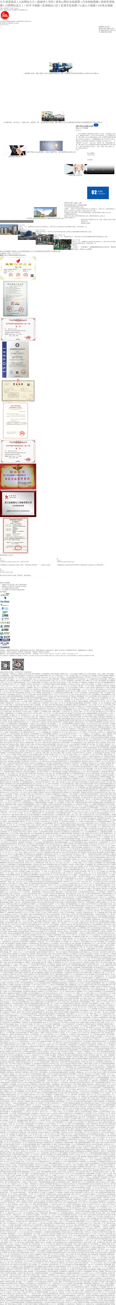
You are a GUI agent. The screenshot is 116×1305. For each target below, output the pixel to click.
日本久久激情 (58, 1216)
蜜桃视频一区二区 (70, 698)
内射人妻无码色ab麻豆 (64, 845)
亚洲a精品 (36, 862)
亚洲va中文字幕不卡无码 (68, 1273)
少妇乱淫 (57, 874)
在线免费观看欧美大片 (71, 876)
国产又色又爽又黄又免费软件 (55, 1297)
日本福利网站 (80, 1022)
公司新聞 (51, 130)
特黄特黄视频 (87, 1281)
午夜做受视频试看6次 (62, 988)
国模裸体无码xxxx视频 (39, 1144)
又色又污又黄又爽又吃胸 (54, 1072)
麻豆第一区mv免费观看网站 (87, 876)
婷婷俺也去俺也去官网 (65, 998)
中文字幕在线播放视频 (71, 1297)
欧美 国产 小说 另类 (51, 799)
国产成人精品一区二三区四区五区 (80, 1196)
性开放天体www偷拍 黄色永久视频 (13, 813)
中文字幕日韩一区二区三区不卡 (59, 754)
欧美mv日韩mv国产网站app (25, 1290)
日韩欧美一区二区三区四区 (27, 718)
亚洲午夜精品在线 (71, 892)
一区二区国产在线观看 (7, 971)
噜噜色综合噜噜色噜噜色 (42, 1218)
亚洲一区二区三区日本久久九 (10, 966)
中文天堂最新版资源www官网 (81, 1122)
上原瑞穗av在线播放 (50, 1015)
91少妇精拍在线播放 (56, 1163)
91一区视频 (53, 1173)
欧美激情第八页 (83, 1103)
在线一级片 (35, 715)
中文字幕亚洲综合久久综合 (79, 741)
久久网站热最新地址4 (108, 1086)
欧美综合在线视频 (38, 765)
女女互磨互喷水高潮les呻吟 (53, 887)
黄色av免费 (87, 1240)
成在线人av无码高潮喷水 (71, 929)
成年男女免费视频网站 (8, 747)
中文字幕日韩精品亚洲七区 (33, 923)
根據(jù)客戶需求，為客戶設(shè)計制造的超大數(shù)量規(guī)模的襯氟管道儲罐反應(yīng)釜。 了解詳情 (58, 230)
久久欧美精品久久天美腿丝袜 (33, 821)
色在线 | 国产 (12, 880)
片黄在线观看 (52, 857)
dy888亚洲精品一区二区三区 (15, 1204)
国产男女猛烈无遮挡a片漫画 (19, 708)
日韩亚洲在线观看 (100, 1134)
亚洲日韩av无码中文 (88, 759)
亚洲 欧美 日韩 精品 (94, 773)
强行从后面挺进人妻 (101, 804)
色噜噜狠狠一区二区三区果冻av (98, 1206)
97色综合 (105, 845)
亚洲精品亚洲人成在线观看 (57, 893)
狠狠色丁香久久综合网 (24, 1010)
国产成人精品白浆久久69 (7, 1063)
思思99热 (41, 917)
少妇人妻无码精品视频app (103, 813)
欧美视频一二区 (21, 1280)
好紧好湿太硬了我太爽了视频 (26, 947)
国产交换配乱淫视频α (105, 1129)
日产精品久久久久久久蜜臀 (57, 1136)
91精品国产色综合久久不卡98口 (94, 905)
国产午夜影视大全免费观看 (33, 854)
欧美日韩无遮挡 (33, 1239)
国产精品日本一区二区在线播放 (24, 1259)
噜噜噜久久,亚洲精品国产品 (30, 941)
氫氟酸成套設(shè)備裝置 (61, 58)
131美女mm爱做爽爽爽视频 (13, 984)
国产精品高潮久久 (103, 711)
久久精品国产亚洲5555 (45, 1118)
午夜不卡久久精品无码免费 (51, 1134)
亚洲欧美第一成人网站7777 (50, 1027)
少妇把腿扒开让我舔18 (85, 887)
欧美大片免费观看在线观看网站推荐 (50, 747)
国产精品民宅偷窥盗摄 (16, 847)
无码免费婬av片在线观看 (68, 1081)
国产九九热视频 (19, 1036)
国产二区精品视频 (92, 716)
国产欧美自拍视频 (90, 718)
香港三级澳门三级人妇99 (64, 1132)
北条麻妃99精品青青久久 (61, 1268)
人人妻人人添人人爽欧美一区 (22, 777)
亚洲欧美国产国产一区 (90, 911)
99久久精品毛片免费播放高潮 (28, 966)
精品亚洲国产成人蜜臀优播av (62, 844)
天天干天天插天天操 (83, 1031)
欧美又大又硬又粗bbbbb (56, 698)
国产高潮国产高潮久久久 (57, 1177)
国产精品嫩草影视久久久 (73, 902)
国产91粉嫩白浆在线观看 (44, 1039)
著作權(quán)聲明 (77, 654)
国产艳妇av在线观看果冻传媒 (49, 862)
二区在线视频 (17, 924)
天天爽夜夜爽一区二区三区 (61, 960)
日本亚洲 (68, 751)
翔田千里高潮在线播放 (11, 929)
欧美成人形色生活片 (67, 1230)
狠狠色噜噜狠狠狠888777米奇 (57, 1017)
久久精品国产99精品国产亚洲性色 (57, 962)
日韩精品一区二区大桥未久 (13, 1247)
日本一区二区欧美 (95, 837)
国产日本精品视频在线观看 (82, 1065)
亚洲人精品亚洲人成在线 (35, 1130)
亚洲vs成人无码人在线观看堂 (97, 936)
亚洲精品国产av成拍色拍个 (20, 725)
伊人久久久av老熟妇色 (93, 933)
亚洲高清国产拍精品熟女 (105, 715)
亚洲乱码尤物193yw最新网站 (74, 990)
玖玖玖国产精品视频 (47, 1268)
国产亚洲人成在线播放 (93, 1168)
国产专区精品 (17, 710)
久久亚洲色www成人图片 (48, 680)
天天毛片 (82, 835)
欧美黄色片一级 (34, 734)
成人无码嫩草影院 (33, 833)
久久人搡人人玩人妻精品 (55, 818)
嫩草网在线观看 (64, 1196)
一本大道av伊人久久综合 (8, 957)
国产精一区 (15, 835)
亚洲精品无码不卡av (56, 795)
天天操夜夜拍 (35, 1032)
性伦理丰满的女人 (103, 873)
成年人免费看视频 (70, 945)
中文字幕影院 (49, 1175)
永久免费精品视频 (105, 1156)
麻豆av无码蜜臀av (36, 703)
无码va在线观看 (42, 718)
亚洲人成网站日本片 (99, 1173)
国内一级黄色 (86, 797)
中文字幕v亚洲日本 (75, 847)
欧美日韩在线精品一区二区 (12, 746)
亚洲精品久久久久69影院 (45, 990)
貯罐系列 (53, 88)
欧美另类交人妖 (51, 1077)
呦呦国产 (112, 674)
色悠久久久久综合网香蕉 (41, 686)
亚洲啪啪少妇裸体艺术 (12, 895)
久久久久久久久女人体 (66, 737)
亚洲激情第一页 (29, 1062)
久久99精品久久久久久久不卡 (35, 887)
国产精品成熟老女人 (23, 723)
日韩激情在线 (101, 1240)
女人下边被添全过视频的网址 (51, 792)
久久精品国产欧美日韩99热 (61, 1127)
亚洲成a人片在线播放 (83, 1050)
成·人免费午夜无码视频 (45, 1026)
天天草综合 (34, 1113)
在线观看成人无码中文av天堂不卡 (41, 1111)
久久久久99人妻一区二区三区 (64, 1223)
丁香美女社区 (28, 763)
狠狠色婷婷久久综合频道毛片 (79, 729)
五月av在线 (73, 1300)
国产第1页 (102, 1201)
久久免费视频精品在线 (11, 838)
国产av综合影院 (91, 857)
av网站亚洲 (40, 1086)
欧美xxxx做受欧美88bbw (91, 840)
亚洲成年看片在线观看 (103, 1048)
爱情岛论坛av (25, 1297)
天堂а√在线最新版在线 (77, 1285)
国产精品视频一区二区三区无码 (103, 1106)
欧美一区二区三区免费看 (103, 849)
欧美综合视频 (59, 900)
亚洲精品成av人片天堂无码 (14, 1158)
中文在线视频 (58, 813)
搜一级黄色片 (55, 823)
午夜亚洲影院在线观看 (24, 1111)
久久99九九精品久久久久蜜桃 (10, 1187)
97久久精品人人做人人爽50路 (34, 737)
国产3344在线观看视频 (22, 1185)
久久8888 (45, 892)
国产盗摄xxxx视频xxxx (83, 1146)
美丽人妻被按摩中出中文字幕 (83, 1223)
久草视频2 (32, 837)
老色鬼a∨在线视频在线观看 (16, 931)
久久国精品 (84, 795)
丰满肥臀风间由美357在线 (93, 1074)
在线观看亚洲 (6, 864)
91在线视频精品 (24, 938)
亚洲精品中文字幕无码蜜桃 (71, 790)
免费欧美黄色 (57, 1087)
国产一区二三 (110, 1108)
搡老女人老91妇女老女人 (78, 716)
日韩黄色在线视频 (100, 900)
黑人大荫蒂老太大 (35, 687)
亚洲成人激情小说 (50, 1086)
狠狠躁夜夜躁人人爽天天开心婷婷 (86, 823)
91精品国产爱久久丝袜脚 (105, 1163)
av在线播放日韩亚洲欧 (66, 832)
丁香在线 (37, 780)
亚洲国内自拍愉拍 (89, 960)
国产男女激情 (9, 687)
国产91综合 (104, 880)
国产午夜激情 (54, 725)
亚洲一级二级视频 (61, 950)
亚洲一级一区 (92, 869)
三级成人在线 (18, 763)
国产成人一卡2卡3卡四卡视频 (25, 919)
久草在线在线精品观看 (21, 1038)
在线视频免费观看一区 (101, 988)
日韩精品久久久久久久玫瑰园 (41, 1053)
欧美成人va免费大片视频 (76, 862)
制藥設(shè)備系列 (53, 107)
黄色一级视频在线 (71, 983)
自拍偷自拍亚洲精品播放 (35, 1141)
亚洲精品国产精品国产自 (59, 1129)
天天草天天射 (12, 909)
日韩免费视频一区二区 (97, 1091)
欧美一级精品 (23, 850)
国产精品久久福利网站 (18, 749)
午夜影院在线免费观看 (60, 1295)
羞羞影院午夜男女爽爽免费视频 (85, 1148)
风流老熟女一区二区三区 (32, 778)
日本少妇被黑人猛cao (59, 826)
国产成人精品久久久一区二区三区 (39, 871)
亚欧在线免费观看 (21, 758)
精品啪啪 (37, 1062)
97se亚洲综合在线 (23, 952)
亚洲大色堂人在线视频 (55, 952)
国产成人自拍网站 (97, 1196)
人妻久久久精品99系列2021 (57, 1172)
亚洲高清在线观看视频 (83, 899)
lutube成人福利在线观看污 (12, 1139)
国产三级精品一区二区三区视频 (91, 833)
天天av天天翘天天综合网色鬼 (92, 990)
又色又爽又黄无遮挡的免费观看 (89, 792)
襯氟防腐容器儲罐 (106, 32)
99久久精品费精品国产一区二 (43, 1281)
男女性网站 (54, 1074)
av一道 (51, 1202)
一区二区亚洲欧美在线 (45, 1117)
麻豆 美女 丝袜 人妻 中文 (39, 1115)
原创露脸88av (7, 1002)
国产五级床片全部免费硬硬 (94, 720)
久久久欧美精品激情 (48, 811)
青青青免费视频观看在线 (85, 895)
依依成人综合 (8, 876)
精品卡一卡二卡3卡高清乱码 (77, 1235)
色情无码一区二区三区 (27, 820)
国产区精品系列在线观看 (72, 996)
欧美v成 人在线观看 (110, 1261)
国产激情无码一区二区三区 (27, 773)
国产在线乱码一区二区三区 (38, 1225)
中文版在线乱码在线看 (48, 890)
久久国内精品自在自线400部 (99, 797)
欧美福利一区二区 (66, 916)
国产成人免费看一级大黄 (78, 689)
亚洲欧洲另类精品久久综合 (105, 718)
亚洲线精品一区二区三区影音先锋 (12, 1123)
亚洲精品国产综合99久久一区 (100, 1146)
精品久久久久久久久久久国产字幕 (77, 773)
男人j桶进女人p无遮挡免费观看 (35, 842)
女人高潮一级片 (70, 801)
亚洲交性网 (103, 950)
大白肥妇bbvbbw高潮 (75, 766)
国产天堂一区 (95, 907)
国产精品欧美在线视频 (81, 842)
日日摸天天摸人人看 (16, 790)
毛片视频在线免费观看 (41, 1290)
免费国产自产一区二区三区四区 (34, 945)
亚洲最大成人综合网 (107, 1220)
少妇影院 (102, 761)
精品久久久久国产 (106, 1168)
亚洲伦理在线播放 (86, 1110)
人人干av (38, 730)
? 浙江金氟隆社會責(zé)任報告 (9, 586)
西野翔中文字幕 (52, 718)
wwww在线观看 (77, 993)
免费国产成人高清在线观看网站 (54, 971)
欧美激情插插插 (106, 727)
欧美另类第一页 (83, 866)
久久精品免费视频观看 (102, 1075)
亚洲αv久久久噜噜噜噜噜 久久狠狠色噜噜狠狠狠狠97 (17, 862)
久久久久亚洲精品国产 (68, 1022)
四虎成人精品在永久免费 (97, 780)
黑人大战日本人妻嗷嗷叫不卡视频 (36, 1252)
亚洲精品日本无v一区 (44, 758)
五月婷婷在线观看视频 (29, 1050)
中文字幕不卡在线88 (89, 995)
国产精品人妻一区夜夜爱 (47, 734)
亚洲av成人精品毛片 (67, 1082)
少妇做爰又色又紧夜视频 (66, 837)
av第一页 (34, 969)
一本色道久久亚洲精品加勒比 (87, 931)
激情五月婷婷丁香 (57, 907)
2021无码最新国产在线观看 (78, 742)
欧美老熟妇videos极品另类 (59, 1029)
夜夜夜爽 (25, 1020)
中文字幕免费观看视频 (27, 981)
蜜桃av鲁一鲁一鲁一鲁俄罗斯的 (64, 914)
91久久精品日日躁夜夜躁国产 (70, 747)
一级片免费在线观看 (28, 924)
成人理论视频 (73, 794)
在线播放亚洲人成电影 (105, 1094)
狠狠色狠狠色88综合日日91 (57, 1161)
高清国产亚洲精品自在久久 (104, 984)
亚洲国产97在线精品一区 (27, 895)
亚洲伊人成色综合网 (36, 859)
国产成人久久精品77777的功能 (101, 1063)
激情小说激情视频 (36, 1230)
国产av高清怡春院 (46, 1295)
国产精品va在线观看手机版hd (61, 808)
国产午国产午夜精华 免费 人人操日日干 (36, 1273)
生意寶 (69, 654)
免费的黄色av (106, 852)
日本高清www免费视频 (31, 1227)
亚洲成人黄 (53, 686)
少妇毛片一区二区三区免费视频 (51, 895)
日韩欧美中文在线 (92, 964)
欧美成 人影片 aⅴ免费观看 (29, 844)
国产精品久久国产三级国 (97, 1020)
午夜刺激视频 (38, 832)
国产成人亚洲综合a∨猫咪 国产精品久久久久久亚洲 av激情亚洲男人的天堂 (76, 821)
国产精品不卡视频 (55, 1051)
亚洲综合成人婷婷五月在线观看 (89, 1278)
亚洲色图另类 (9, 701)
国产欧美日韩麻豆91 (82, 1027)
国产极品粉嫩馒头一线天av (88, 1000)
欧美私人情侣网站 (12, 1075)
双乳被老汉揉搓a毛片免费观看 (94, 1022)
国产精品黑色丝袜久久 (29, 1046)
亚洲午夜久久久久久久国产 (37, 1093)
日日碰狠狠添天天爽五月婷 (80, 935)
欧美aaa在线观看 (106, 959)
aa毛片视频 (38, 919)
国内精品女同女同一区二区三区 (75, 1086)
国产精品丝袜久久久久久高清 (62, 1039)
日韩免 (79, 1294)
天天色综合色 (80, 1074)
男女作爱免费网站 (30, 899)
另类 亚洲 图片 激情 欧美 (100, 887)
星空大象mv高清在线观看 (8, 1216)
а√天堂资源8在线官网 (100, 904)
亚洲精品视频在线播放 (25, 816)
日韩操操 (10, 720)
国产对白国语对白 (72, 850)
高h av (83, 1294)
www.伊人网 (49, 874)
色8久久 (94, 1166)
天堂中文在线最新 (101, 998)
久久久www (27, 1053)
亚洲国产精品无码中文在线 (55, 943)
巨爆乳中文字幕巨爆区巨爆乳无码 (73, 868)
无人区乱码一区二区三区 (105, 1136)
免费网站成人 (80, 1070)
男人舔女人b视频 (92, 756)
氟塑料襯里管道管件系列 (61, 39)
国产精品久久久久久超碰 (43, 986)
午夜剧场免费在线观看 (71, 1115)
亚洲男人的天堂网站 (109, 1153)
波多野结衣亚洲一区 (55, 1263)
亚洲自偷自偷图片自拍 (7, 1185)
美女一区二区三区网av (108, 917)
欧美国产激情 (83, 1194)
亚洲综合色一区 (109, 883)
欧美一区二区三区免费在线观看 (40, 1060)
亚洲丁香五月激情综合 (27, 768)
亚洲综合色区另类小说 (34, 1215)
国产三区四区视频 (75, 988)
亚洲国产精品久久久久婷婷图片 (98, 924)
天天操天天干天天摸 (26, 684)
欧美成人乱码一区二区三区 (63, 806)
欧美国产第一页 (49, 953)
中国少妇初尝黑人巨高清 (88, 1041)
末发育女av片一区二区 (87, 1158)
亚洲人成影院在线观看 (22, 971)
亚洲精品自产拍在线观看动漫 (25, 1216)
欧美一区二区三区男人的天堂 (52, 1020)
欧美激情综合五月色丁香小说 (104, 790)
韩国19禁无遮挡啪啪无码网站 (69, 984)
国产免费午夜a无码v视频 (79, 1266)
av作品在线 (47, 1300)
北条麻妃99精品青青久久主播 (29, 1094)
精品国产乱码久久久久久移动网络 (38, 1247)
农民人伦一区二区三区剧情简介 (49, 1285)
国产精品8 (101, 1247)
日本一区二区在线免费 (13, 1160)
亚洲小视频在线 (103, 823)
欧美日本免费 (47, 926)
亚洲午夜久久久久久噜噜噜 (33, 691)
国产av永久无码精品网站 (90, 1201)
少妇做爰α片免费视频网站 (54, 933)
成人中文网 (69, 1261)
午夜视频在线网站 (40, 1216)
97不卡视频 (84, 826)
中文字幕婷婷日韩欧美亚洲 (14, 751)
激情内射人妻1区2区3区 (32, 818)
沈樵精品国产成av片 (105, 789)
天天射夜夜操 (77, 854)
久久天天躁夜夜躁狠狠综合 (57, 1271)
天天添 (104, 1130)
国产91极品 (16, 1199)
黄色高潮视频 (83, 1008)
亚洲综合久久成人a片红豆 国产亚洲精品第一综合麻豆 (75, 1292)
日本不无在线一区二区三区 (60, 1067)
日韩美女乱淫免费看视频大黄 (103, 859)
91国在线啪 (3, 1232)
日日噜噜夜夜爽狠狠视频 (35, 1096)
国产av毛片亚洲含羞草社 (95, 926)
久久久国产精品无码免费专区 (102, 938)
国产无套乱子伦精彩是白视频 (25, 1218)
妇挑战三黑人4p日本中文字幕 (94, 832)
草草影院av (15, 1202)
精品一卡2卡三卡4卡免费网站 (67, 1156)
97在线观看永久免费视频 (44, 1024)
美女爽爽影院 (44, 698)
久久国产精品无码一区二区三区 (106, 1166)
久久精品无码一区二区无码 (70, 710)
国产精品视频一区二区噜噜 (62, 1098)
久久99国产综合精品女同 (59, 711)
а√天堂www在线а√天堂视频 (87, 1216)
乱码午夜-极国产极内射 (102, 972)
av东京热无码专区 (18, 1003)
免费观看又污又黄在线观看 (104, 995)
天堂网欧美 (51, 935)
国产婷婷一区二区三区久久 (93, 675)
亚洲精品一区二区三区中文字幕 (45, 1245)
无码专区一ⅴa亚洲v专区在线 (81, 1089)
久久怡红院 (88, 1184)
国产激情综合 (47, 808)
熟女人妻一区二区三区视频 (24, 880)
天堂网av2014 (49, 1127)
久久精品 (8, 1202)
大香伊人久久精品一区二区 (77, 1153)
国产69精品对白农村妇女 (38, 787)
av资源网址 (91, 680)
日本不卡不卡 (55, 1218)
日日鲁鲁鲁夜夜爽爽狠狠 (14, 828)
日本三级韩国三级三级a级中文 (23, 711)
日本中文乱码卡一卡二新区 (39, 869)
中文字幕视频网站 (29, 1123)
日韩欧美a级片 (55, 1060)
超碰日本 (75, 703)
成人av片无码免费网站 (73, 1136)
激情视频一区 (10, 716)
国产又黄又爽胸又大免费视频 (93, 818)
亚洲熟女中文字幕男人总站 (44, 947)
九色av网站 (59, 809)
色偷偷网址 (70, 679)
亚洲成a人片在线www (85, 1175)
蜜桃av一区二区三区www (30, 1043)
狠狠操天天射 (9, 1038)
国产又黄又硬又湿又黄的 (21, 687)
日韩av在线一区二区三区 (48, 675)
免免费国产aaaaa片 (54, 1273)
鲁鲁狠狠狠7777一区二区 (15, 1232)
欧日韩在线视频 (34, 868)
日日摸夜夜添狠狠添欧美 (25, 754)
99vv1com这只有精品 (93, 698)
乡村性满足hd (105, 864)
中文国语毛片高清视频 (33, 675)
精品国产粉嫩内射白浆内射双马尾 (86, 725)
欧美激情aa (35, 816)
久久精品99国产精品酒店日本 (100, 1257)
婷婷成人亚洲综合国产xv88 (35, 682)
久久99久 (33, 984)
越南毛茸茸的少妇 (105, 1278)
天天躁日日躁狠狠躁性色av (93, 892)
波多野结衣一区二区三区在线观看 (67, 686)
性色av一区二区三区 (90, 871)
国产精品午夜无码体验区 (94, 723)
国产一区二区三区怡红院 (14, 1026)
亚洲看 (26, 1134)
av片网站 (23, 1180)
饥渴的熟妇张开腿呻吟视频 (58, 797)
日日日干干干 (32, 850)
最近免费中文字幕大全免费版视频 (103, 1287)
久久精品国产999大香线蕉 (20, 1125)
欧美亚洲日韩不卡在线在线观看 (62, 802)
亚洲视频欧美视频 (22, 1118)
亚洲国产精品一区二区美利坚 (79, 674)
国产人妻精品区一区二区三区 (63, 1237)
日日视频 (58, 1166)
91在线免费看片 (101, 890)
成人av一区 (21, 950)
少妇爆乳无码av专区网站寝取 (98, 677)
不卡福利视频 (10, 1031)
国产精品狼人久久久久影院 (74, 1254)
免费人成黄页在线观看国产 (58, 978)
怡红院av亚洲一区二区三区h (33, 744)
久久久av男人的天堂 (73, 692)
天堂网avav (82, 686)
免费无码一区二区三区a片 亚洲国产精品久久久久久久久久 (43, 1103)
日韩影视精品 (98, 1158)
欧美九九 (16, 912)
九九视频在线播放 (12, 722)
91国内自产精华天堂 (66, 923)
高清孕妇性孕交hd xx (72, 948)
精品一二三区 (100, 962)
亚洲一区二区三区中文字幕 (9, 816)
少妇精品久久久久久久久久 (45, 1276)
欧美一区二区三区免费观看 (29, 1235)
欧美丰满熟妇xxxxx (12, 1196)
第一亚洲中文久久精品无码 (37, 1237)
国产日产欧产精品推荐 (47, 1278)
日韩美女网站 (6, 905)
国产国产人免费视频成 (75, 1129)
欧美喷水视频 (36, 680)
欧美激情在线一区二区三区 (108, 840)
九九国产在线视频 (16, 1173)
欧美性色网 (27, 1084)
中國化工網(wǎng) (49, 654)
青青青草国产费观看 (84, 1300)
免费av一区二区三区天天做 (87, 710)
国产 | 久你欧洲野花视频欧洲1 (67, 1294)
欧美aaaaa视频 (44, 1304)
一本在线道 (78, 911)
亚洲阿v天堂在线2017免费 (91, 1053)
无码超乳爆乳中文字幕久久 (43, 783)
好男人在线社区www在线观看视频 (30, 1105)
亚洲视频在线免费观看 (108, 1062)
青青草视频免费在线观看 (48, 1170)
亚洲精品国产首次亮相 (82, 1299)
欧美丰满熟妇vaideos (85, 950)
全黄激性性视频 (68, 1141)
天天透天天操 (101, 1115)
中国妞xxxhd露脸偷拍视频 (107, 1189)
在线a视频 (72, 1070)
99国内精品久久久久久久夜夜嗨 (62, 1281)
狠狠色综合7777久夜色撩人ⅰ (101, 1223)
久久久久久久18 (18, 826)
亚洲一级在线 (90, 686)
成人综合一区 (4, 1275)
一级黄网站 (29, 1280)
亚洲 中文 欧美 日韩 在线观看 (97, 1125)
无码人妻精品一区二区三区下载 (20, 845)
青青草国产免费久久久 (22, 943)
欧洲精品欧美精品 (107, 935)
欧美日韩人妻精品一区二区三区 (26, 957)
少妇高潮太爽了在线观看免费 (14, 1227)
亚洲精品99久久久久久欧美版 (92, 845)
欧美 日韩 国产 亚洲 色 (13, 893)
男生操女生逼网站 (78, 1055)
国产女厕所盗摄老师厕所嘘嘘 (13, 1287)
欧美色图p (13, 1239)
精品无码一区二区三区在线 (58, 773)
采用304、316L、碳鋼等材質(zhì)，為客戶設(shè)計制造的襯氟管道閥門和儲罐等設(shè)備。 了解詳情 (58, 235)
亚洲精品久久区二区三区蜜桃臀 (89, 1218)
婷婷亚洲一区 (97, 1130)
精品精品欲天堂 (68, 1024)
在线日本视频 (46, 691)
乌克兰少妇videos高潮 (18, 923)
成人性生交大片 (59, 838)
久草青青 (53, 1123)
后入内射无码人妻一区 (104, 794)
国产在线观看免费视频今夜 (57, 1206)
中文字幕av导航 (75, 1034)
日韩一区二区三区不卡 (33, 1110)
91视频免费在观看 (34, 725)
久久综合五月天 (18, 1268)
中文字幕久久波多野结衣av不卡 (53, 1101)
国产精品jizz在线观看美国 (54, 761)
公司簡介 (45, 160)
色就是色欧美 (107, 1158)
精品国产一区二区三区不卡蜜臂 (93, 753)
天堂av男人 (18, 900)
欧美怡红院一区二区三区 (108, 1185)
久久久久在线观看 (68, 1110)
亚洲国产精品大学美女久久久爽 (82, 1063)
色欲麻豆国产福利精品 (30, 990)
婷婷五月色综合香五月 (105, 1057)
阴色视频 (113, 746)
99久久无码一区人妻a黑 (22, 1072)
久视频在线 (3, 1249)
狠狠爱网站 (27, 1266)
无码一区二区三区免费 (100, 1069)
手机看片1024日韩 (43, 797)
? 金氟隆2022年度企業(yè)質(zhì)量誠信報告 (13, 583)
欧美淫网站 (87, 701)
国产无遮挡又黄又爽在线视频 (83, 1099)
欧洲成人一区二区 (105, 698)
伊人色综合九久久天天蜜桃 (16, 883)
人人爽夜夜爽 (20, 859)
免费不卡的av (33, 1118)
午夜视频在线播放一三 (18, 1110)
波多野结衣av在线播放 (49, 744)
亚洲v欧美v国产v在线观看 (60, 720)
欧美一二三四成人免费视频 (88, 1283)
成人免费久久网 (102, 826)
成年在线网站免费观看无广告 (75, 713)
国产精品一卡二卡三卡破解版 (80, 732)
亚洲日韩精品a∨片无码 (39, 1158)
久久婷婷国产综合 (41, 837)
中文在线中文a (67, 1163)
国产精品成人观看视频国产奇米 (78, 694)
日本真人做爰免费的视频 (87, 787)
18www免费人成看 (6, 710)
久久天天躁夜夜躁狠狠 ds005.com (79, 1227)
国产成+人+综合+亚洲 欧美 (105, 876)
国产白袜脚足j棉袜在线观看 (40, 1051)
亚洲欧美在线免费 (57, 790)
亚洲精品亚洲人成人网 (95, 746)
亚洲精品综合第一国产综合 (87, 921)
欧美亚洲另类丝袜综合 (97, 1089)
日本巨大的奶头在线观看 (108, 1101)
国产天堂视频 (106, 1026)
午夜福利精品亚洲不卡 (101, 1259)
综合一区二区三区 (53, 1252)
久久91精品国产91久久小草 (24, 897)
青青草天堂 (90, 749)
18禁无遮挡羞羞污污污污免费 (37, 1190)
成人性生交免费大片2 (43, 957)
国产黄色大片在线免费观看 (107, 1192)
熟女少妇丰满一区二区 (40, 782)
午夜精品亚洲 (68, 971)
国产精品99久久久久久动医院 (44, 1187)
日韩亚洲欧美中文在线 (15, 1233)
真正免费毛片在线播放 (73, 826)
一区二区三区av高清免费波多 (58, 1137)
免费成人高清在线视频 (74, 797)
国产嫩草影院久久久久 (89, 941)
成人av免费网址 (22, 682)
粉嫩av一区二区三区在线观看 (79, 691)
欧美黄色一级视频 (18, 1288)
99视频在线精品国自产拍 (59, 1178)
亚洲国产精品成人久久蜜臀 (58, 938)
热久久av (80, 1014)
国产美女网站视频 (18, 691)
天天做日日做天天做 (88, 813)
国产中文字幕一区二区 (49, 687)
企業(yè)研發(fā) (45, 179)
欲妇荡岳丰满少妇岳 (55, 1299)
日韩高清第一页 (17, 780)
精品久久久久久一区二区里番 (78, 730)
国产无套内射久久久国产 (64, 780)
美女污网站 (68, 1175)
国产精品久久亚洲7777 (80, 852)
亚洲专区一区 (58, 1079)
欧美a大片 (90, 1046)
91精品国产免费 (13, 689)
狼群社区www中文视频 (31, 1204)
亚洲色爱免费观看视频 (44, 727)
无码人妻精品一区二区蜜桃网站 (62, 1204)
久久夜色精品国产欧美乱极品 (102, 751)
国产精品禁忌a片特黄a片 (22, 1032)
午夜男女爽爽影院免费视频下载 (73, 1101)
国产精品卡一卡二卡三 (15, 677)
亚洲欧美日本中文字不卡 (7, 778)
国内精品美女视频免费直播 (75, 701)
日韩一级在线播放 (109, 1264)
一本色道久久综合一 (36, 1292)
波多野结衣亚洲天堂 (46, 873)
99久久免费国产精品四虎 (81, 1233)
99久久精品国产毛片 (25, 967)
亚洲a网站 (99, 684)
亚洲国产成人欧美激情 (109, 1070)
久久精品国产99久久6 (91, 1111)
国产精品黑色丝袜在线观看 (54, 880)
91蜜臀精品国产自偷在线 (62, 689)
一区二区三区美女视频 (94, 689)
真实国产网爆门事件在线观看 (104, 828)
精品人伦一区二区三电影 (16, 1122)
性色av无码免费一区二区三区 (74, 1177)
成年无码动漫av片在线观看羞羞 (30, 732)
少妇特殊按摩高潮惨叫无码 (103, 1194)
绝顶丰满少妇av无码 (7, 1263)
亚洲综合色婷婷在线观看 (102, 1046)
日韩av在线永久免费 (97, 1141)
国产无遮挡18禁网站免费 (60, 1139)
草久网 (17, 981)
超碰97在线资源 (57, 976)
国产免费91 (25, 1172)
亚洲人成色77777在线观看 (81, 708)
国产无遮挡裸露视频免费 (36, 1125)
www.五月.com (63, 881)
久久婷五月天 (107, 1034)
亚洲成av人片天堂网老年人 (21, 964)
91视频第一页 (97, 1014)
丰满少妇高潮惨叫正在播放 (91, 993)
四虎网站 (13, 897)
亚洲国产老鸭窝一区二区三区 (26, 1245)
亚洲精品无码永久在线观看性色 (53, 1141)
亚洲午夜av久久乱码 (88, 986)
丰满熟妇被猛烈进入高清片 (78, 1045)
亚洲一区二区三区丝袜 (104, 1000)
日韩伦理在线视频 (21, 1031)
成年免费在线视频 (25, 969)
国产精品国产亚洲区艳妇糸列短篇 (44, 689)
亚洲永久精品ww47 (85, 1079)
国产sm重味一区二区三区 (90, 679)
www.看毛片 (75, 811)
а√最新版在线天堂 (55, 713)
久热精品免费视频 (89, 804)
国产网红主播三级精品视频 (14, 1151)
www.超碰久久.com (99, 1249)
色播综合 (112, 1227)
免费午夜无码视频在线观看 (38, 723)
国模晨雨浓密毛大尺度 (97, 1031)
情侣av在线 (56, 1275)
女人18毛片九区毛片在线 (45, 1149)
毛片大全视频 (101, 869)
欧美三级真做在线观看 (87, 782)
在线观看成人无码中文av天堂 (17, 692)
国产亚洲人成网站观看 (29, 771)
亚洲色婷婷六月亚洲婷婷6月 (71, 761)
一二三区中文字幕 (47, 1007)
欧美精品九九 (71, 1170)
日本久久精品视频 (21, 1283)
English (16, 8)
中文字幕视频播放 (86, 1269)
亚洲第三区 (3, 1201)
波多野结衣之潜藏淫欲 (56, 866)
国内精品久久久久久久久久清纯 (25, 911)
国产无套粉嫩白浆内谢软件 (39, 1266)
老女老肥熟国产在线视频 (57, 1247)
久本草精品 (102, 821)
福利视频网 (61, 1302)
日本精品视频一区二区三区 (53, 1000)
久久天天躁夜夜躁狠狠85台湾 (74, 995)
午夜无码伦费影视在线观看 (14, 1084)
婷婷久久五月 (52, 883)
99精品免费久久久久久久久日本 (54, 699)
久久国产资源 (85, 1034)
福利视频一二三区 (55, 722)
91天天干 (91, 1194)
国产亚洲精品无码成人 (9, 766)
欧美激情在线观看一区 (88, 976)
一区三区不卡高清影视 (16, 1256)
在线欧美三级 (10, 1292)
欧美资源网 (48, 1182)
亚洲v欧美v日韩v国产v (7, 1087)
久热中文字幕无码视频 (70, 866)
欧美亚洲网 (23, 1024)
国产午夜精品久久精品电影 (33, 1288)
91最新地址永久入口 (106, 1204)
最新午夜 (8, 947)
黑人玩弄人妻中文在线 (68, 783)
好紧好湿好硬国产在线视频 (59, 770)
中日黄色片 (29, 1014)
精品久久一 (9, 1101)
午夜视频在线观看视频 (7, 945)
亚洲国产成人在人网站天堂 (65, 1257)
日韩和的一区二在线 (99, 952)
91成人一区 (41, 996)
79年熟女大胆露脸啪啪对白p (44, 1063)
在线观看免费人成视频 (53, 1084)
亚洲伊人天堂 (21, 1177)
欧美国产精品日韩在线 (84, 1081)
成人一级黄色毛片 (75, 940)
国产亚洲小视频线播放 (95, 1019)
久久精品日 (12, 699)
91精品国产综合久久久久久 (32, 1151)
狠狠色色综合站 (11, 1093)
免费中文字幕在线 (46, 1031)
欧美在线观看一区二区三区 (64, 1099)
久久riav (19, 1172)
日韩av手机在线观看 (102, 778)
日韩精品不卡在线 (26, 1201)
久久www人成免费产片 (61, 1032)
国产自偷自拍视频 (87, 766)
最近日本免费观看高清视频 (62, 1057)
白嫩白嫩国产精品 (49, 1223)
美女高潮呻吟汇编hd (12, 679)
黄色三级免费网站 (66, 1084)
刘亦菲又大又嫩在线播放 (15, 852)
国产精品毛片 (6, 923)
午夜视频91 (65, 756)
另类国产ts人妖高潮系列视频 (101, 1110)
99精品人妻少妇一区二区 (26, 1005)
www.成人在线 (103, 806)
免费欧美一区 (55, 921)
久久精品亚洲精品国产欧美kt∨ (75, 675)
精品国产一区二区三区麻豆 (57, 902)
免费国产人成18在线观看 (32, 960)
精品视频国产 (45, 725)
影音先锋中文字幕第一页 (68, 1050)
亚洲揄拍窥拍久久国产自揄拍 (106, 802)
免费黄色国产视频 (10, 802)
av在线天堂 (72, 1032)
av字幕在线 (41, 914)
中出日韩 (29, 692)
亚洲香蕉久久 (73, 727)
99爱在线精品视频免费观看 (82, 1141)
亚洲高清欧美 (15, 806)
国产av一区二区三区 (12, 1127)
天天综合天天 (110, 713)
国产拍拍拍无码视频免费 (29, 706)
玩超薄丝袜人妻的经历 (50, 1034)
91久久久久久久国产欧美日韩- (12, 933)
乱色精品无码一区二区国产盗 (33, 751)
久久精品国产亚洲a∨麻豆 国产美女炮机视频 (95, 983)
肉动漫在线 (23, 1215)
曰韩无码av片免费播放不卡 (37, 761)
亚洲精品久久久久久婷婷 (27, 995)
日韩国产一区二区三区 (93, 1185)
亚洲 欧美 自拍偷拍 (69, 1105)
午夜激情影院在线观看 (41, 1271)
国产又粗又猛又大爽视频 (54, 1232)
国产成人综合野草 (54, 1266)
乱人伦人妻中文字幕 (53, 1158)
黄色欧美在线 (48, 765)
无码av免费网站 (41, 1249)
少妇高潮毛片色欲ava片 (61, 1239)
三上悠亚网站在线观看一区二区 (87, 873)
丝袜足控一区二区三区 (75, 1187)
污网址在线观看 (107, 1239)
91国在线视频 (29, 1281)
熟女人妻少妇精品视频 (104, 1235)
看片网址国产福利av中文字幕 (78, 856)
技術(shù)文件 (51, 137)
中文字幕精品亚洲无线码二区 (39, 1172)
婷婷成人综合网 (15, 866)
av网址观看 (77, 941)
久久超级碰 (50, 1190)
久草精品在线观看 (103, 674)
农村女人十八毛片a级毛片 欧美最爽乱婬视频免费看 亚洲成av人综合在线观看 (53, 1251)
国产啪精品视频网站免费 (49, 1091)
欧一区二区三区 (86, 735)
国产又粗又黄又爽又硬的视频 (62, 1125)
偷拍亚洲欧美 (17, 739)
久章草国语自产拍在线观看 (92, 878)
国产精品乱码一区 (72, 959)
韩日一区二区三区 (27, 739)
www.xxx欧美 (51, 1208)
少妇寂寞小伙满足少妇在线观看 (73, 1190)
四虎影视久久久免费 (39, 804)
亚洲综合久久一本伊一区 (83, 974)
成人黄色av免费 (27, 677)
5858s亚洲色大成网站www (90, 1192)
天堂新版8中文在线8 (35, 1038)
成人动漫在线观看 (92, 1094)
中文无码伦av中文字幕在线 (9, 840)
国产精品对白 (70, 1108)
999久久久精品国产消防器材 (68, 1062)
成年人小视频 (79, 1288)
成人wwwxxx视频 (22, 699)
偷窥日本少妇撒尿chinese (12, 1297)
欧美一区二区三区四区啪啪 (17, 823)
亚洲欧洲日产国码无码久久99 (90, 761)
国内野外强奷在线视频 (52, 1046)
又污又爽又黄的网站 (74, 1038)
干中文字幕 (88, 1287)
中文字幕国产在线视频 (61, 706)
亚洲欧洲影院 (68, 1019)
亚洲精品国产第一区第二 (30, 1233)
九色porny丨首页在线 (17, 1099)
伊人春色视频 (49, 914)
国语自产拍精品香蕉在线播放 (30, 1285)
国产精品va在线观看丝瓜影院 (74, 1053)
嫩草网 (8, 835)
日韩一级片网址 (102, 941)
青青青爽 (108, 761)
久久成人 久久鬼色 (41, 911)
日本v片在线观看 (74, 1106)
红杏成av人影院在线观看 (106, 943)
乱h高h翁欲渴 (60, 1086)
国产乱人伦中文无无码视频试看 (13, 1053)
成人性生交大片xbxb (82, 1273)
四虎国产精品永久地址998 (67, 974)
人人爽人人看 (111, 1218)
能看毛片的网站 (100, 1067)
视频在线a (66, 952)
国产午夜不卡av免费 (58, 735)
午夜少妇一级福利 (26, 857)
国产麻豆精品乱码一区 (88, 847)
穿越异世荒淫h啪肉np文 (105, 725)
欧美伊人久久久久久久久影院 (22, 795)
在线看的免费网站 (29, 694)
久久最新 (76, 1036)
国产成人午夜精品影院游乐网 (67, 1069)
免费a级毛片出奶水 (70, 1075)
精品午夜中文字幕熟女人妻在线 (42, 720)
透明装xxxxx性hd (76, 1144)
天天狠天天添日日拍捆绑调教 (52, 1022)
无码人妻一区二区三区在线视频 (62, 926)
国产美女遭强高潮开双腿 (12, 1180)
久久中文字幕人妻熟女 (74, 833)
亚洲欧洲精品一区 (54, 1211)
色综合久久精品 (61, 850)
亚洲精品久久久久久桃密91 (62, 1144)
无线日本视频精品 (53, 1269)
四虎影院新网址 (20, 1103)
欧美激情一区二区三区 (25, 1079)
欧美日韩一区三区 (83, 739)
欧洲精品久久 (58, 1160)
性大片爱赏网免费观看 (15, 990)
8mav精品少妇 (107, 723)
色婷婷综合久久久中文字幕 (57, 897)
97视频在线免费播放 (40, 801)
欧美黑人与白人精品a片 (61, 1276)
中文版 (11, 8)
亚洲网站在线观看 (102, 1268)
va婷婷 (79, 1072)
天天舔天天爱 (38, 1034)
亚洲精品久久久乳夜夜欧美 (88, 1043)
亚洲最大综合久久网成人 (39, 967)
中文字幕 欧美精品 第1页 (47, 904)
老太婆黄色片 (10, 943)
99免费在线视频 (34, 746)
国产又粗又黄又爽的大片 (61, 1106)
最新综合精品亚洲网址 (70, 1072)
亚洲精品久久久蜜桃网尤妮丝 (55, 1093)
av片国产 (45, 1048)
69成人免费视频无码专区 (108, 838)
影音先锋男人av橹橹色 (95, 1003)
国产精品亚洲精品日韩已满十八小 (36, 864)
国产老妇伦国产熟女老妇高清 (82, 923)
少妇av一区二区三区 (39, 677)
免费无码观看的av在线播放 (87, 984)
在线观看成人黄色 (96, 1122)
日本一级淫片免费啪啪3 (50, 1283)
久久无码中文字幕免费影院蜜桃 (43, 1098)
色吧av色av (76, 998)
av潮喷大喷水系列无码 (33, 1108)
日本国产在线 (30, 1058)
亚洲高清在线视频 (73, 950)
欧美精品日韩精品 (5, 1228)
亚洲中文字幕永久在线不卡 (82, 1232)
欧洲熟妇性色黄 (21, 1161)
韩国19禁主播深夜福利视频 (57, 1304)
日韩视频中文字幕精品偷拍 (104, 1060)
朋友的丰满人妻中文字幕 (106, 979)
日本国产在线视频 (69, 809)
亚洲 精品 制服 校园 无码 (41, 897)
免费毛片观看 (19, 744)
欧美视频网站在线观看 (18, 674)
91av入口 (58, 904)
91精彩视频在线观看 (71, 931)
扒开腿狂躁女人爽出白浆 (43, 1178)
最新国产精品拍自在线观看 (64, 1242)
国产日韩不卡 (37, 1022)
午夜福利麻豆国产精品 (107, 770)
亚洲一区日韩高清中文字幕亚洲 (50, 916)
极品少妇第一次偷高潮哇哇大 (87, 1115)
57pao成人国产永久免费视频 (23, 1051)
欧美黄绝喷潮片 (71, 1221)
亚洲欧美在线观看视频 (86, 948)
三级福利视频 (26, 799)
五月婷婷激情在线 (46, 1089)
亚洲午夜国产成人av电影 (22, 727)
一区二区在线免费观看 (11, 1079)
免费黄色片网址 (109, 1022)
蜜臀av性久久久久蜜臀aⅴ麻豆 (55, 996)
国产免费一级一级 (82, 945)
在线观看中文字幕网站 (21, 991)
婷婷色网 (70, 978)
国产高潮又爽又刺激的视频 (100, 1237)
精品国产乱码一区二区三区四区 (99, 1127)
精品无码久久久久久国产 (72, 919)
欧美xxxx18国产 (22, 1239)
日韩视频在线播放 (104, 919)
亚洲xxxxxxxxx (78, 753)
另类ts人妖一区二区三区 (58, 679)
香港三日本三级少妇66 (108, 1148)
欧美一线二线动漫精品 (96, 883)
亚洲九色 (77, 1110)
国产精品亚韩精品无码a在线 (84, 1249)
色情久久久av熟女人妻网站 (20, 881)
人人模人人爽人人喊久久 (20, 794)
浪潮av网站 (78, 679)
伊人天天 (83, 1180)
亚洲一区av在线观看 (77, 864)
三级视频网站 (55, 1082)
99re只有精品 (28, 1158)
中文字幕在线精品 (93, 706)
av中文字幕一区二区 (46, 833)
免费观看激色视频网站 (105, 820)
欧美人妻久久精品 (45, 708)
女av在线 (13, 830)
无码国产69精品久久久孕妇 (55, 911)
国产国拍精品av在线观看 (26, 1187)
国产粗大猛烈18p (45, 780)
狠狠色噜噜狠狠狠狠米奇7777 (65, 1208)
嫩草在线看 (59, 890)
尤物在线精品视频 (13, 820)
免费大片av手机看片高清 (87, 1228)
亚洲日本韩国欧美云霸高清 (78, 756)
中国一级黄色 (23, 912)
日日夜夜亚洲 (25, 759)
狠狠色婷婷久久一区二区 (17, 1014)
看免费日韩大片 (109, 832)
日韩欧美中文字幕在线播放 (72, 795)
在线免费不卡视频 (24, 869)
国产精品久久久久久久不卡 (106, 842)
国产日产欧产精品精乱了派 (70, 814)
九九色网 (16, 979)
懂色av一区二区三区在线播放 (19, 871)
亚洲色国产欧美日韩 (44, 790)
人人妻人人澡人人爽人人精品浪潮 (101, 1232)
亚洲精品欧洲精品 (59, 1221)
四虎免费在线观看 (87, 966)
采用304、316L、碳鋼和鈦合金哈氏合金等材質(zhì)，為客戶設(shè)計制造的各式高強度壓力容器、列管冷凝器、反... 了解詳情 (58, 225)
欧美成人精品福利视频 (49, 742)
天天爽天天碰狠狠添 (98, 1099)
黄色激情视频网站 (58, 995)
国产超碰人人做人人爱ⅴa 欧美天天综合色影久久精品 (61, 849)
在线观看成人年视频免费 (66, 1269)
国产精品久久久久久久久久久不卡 (38, 955)
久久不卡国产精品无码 (96, 737)
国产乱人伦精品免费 (104, 756)
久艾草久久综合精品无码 (61, 729)
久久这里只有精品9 (50, 1122)
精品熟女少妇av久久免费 (76, 981)
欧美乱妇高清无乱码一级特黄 (18, 1275)
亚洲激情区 (69, 1197)
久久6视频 (98, 682)
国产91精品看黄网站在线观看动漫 (35, 1003)
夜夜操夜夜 (32, 940)
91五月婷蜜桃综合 (67, 1244)
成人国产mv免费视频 (44, 850)
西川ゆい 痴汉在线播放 (45, 826)
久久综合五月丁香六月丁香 (67, 725)
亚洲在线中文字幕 (20, 983)
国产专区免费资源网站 (36, 814)
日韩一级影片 (34, 988)
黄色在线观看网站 (89, 1178)
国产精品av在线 (62, 789)
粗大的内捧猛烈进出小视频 (70, 782)
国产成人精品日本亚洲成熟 (106, 1007)
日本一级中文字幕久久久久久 (97, 1266)
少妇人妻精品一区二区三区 (82, 978)
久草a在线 (109, 780)
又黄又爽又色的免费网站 (42, 972)
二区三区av (17, 701)
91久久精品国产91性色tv (32, 883)
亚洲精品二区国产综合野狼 (48, 845)
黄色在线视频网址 (106, 692)
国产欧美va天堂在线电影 (96, 1058)
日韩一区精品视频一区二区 (61, 947)
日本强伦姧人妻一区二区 (20, 1276)
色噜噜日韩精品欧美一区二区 (22, 680)
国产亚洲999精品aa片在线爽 (13, 1302)
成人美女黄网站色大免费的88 (27, 902)
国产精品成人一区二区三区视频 (62, 1256)
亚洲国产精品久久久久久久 (20, 1168)
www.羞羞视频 (46, 1105)
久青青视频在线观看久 (67, 1211)
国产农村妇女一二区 (17, 905)
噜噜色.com (29, 983)
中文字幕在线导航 (96, 1153)
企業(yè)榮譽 (45, 192)
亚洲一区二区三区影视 (79, 933)
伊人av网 (94, 974)
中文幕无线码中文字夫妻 (18, 1077)
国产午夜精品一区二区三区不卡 (92, 1187)
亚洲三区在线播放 (77, 845)
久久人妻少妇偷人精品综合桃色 (65, 1245)
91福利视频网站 (23, 722)
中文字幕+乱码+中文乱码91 (97, 1008)
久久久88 (55, 873)
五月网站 (21, 1165)
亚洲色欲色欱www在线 (102, 686)
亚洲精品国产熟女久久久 (46, 1160)
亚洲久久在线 (33, 914)
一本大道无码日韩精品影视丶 (18, 1190)
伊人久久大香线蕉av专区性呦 (89, 747)
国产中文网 (91, 1096)
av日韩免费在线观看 (8, 770)
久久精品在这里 (85, 1091)
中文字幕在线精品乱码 (76, 1239)
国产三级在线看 (70, 749)
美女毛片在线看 (90, 1251)
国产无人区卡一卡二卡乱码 (48, 1110)
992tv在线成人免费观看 (13, 885)
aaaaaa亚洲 (62, 785)
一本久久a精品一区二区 (95, 703)
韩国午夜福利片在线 (106, 902)
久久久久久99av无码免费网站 (67, 979)
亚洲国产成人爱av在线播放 (10, 718)
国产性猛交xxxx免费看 (7, 983)
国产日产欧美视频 (89, 972)
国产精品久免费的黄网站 (43, 1075)
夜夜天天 (33, 727)
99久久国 (25, 1247)
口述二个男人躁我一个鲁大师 (99, 1010)
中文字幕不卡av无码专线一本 (58, 1290)
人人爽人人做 (88, 1014)
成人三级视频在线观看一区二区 (73, 1201)
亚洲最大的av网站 (94, 763)
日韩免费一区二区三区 (45, 844)
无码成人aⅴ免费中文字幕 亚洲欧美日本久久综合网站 (48, 1019)
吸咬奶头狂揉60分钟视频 (69, 887)
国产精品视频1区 (5, 1110)
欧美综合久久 (64, 847)
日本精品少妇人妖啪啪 (8, 1072)
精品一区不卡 (63, 1227)
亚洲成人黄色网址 (105, 1024)
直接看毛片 (61, 1197)
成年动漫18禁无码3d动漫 (46, 1185)
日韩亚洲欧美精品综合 (30, 1117)
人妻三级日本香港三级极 (57, 751)
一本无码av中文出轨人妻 (24, 926)
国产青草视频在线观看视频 (73, 943)
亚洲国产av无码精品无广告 (104, 1288)
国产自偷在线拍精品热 (60, 1264)
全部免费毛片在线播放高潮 (13, 907)
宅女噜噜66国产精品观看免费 (63, 1063)
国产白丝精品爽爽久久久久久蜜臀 (62, 1120)
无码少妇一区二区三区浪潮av (22, 1019)
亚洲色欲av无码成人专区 (46, 746)
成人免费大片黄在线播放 (106, 1280)
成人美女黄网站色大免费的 (49, 1197)
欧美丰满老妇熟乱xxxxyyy (97, 777)
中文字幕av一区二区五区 (48, 1213)
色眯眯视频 (67, 699)
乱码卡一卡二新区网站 (72, 723)
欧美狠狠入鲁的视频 (14, 759)
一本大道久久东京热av (96, 1261)
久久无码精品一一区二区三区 (71, 859)
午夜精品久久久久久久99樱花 (19, 1182)
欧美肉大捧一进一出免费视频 (26, 766)
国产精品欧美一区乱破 (80, 1202)
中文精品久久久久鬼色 (32, 904)
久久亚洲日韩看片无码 (98, 1065)
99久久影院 (49, 1144)
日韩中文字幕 (33, 1070)
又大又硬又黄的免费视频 (28, 1142)
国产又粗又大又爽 (87, 893)
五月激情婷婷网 (61, 1180)
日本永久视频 (74, 1218)
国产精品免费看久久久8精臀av (90, 765)
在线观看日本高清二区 (9, 682)
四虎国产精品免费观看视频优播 (10, 976)
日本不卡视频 (22, 928)
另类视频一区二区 (14, 713)
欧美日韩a (60, 929)
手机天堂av (77, 1225)
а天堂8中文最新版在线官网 (22, 974)
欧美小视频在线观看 (23, 1251)
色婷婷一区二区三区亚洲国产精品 (25, 1178)
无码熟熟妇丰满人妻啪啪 (69, 1103)
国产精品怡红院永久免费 (41, 1014)
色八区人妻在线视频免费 (26, 1264)
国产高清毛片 (48, 1125)
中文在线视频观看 (52, 979)
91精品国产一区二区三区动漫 (70, 921)
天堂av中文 (103, 1218)
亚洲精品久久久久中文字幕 (47, 716)
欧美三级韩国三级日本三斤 (107, 955)
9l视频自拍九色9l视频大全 (19, 797)
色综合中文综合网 (98, 1184)
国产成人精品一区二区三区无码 (13, 948)
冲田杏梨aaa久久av (102, 1043)
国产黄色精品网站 (19, 1108)
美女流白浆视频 (60, 749)
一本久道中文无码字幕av (32, 735)
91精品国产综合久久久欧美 (10, 959)
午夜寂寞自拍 (51, 1225)
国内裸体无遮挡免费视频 (51, 881)
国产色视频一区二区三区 (78, 947)
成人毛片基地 (86, 758)
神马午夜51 (96, 950)
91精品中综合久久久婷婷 (68, 912)
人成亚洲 (88, 1237)
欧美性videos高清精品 (91, 1230)
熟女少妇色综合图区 (101, 1251)
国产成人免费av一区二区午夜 (42, 711)
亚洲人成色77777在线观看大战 (49, 1108)
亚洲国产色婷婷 (35, 1278)
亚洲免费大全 (107, 926)
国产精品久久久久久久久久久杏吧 (41, 1129)
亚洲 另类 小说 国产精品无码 (105, 847)
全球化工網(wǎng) (61, 654)
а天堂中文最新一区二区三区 (41, 1261)
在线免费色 (68, 953)
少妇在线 (38, 895)
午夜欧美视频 (90, 1172)
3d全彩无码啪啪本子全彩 (60, 1240)
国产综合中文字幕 (85, 692)
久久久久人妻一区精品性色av (78, 1139)
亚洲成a (19, 753)
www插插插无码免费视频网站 (51, 1230)
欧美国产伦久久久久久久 (47, 885)
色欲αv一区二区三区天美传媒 (24, 1022)
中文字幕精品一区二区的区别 (106, 1005)
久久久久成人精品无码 (47, 1032)
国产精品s (38, 742)
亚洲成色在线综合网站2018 (96, 1103)
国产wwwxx (76, 735)
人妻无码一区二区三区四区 (28, 1149)
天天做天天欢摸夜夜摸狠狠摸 (97, 856)
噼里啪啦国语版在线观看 (75, 1178)
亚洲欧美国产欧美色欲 (52, 909)
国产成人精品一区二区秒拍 (95, 742)
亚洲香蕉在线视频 (60, 959)
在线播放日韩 (95, 1209)
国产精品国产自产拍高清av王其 (49, 1062)
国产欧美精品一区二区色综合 (84, 783)
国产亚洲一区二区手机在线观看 (10, 732)
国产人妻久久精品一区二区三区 (23, 1034)
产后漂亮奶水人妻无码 (96, 1299)
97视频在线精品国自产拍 (90, 1129)
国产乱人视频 (8, 739)
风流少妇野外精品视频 (7, 1178)
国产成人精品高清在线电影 (42, 679)
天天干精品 (75, 1278)
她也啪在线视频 (70, 1146)
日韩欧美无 (86, 1029)
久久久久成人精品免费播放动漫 (20, 1000)
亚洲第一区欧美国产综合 (36, 699)
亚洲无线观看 (50, 1045)
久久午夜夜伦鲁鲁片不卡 (63, 734)
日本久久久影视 (35, 1170)
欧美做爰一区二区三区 (82, 837)
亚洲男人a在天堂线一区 (53, 1081)
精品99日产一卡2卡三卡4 (11, 1039)
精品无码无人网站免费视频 (27, 1196)
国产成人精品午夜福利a (71, 835)
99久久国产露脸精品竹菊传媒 (45, 928)
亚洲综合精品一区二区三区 (97, 699)
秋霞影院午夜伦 (17, 1050)
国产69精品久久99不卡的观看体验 (98, 696)
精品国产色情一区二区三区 (66, 1074)
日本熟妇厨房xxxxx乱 (77, 969)
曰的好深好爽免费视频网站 (14, 694)
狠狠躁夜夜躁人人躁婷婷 (60, 766)
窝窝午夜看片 (111, 1084)
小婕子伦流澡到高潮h (105, 792)
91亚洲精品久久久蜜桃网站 (76, 775)
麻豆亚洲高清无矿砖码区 (40, 1299)
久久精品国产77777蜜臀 (101, 996)
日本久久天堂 (30, 823)
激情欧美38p (22, 842)
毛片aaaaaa (8, 1278)
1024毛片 (94, 899)
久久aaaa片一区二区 (42, 1137)
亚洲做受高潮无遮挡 (36, 808)
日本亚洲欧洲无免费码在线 (29, 1012)
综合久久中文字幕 (61, 778)
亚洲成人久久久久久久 (79, 857)
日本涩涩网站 (53, 1146)
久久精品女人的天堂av (74, 682)
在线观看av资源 (99, 749)
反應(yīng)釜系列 (53, 81)
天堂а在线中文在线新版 (42, 1163)
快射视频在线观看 (98, 801)
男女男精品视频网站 (39, 979)
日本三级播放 (111, 808)
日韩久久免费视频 (78, 1163)
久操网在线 (103, 1254)
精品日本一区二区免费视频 (12, 857)
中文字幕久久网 (53, 869)
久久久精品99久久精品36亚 (50, 1038)
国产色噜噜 (69, 735)
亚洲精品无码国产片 (72, 825)
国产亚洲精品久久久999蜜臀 (60, 940)
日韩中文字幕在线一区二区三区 (73, 818)
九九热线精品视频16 (36, 1048)
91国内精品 (32, 1154)
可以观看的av (82, 1093)
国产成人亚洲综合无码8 (19, 1069)
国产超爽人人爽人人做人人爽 (95, 1165)
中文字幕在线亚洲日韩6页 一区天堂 (93, 897)
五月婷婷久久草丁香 (71, 1259)
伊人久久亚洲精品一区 (26, 689)
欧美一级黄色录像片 (54, 710)
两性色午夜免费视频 (89, 1268)
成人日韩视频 (84, 763)
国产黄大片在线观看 (46, 1192)
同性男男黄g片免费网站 (53, 1199)
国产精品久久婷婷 (64, 1008)
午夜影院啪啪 (44, 1211)
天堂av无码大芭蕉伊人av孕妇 (83, 1199)
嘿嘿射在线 (23, 1130)
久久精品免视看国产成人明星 (49, 816)
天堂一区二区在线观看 (41, 893)
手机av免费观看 (39, 1122)
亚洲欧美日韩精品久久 (45, 1189)
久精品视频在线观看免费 (102, 1302)
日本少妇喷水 (47, 825)
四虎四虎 (53, 1261)
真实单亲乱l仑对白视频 (104, 1213)
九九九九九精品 (37, 840)
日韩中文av (57, 1003)
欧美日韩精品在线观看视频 (23, 1299)
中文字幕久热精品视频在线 (91, 1161)
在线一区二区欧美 (35, 1091)
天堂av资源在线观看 (95, 1027)
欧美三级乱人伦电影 (44, 1043)
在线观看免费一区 (73, 1043)
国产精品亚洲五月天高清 (35, 1283)
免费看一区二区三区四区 (7, 771)
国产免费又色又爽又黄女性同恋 (80, 808)
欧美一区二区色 (55, 1050)
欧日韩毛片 (103, 1177)
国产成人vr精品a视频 (83, 1280)
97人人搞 (19, 771)
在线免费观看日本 (53, 924)
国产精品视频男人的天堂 (49, 1294)
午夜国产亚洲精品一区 (102, 912)
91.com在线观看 (64, 1285)
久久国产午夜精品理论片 (16, 735)
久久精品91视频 (52, 1220)
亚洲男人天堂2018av (55, 1036)
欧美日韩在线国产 (31, 1177)
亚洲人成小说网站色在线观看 (100, 735)
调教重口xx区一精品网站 (64, 1055)
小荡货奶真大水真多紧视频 (44, 995)
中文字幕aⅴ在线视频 (37, 799)
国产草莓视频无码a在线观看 (46, 1233)
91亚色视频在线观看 (16, 1266)
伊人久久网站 (79, 820)
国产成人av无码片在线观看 (25, 972)
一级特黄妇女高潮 (90, 1288)
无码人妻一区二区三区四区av (62, 1117)
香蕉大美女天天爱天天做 (20, 837)
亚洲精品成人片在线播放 (70, 777)
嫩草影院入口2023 (14, 1041)
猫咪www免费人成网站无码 (12, 706)
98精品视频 (109, 962)
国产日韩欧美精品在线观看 (32, 1256)
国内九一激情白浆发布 (73, 1180)
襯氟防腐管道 (105, 30)
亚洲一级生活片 (76, 1192)
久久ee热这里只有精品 (55, 868)
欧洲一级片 (59, 1041)
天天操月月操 (34, 1257)
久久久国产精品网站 (19, 1106)
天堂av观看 (94, 1280)
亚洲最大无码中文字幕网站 (21, 1113)
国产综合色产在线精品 (75, 704)
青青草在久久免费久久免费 (66, 1288)
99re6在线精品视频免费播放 (103, 1208)
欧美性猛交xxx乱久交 (84, 727)
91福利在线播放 (30, 905)
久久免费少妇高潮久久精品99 (45, 694)
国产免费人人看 (25, 787)
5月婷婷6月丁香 (107, 1014)
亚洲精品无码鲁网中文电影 (83, 801)
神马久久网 (81, 892)
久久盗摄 (42, 964)
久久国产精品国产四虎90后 (21, 703)
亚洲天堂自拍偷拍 (42, 952)
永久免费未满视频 (92, 806)
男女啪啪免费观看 (58, 1149)
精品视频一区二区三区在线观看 (70, 765)
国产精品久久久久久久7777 (48, 1257)
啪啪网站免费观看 (105, 775)
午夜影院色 (45, 701)
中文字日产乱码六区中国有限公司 (68, 1283)
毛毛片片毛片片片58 (41, 1161)
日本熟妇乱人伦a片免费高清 (25, 909)
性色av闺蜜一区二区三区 (46, 1239)
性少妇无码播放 (69, 911)
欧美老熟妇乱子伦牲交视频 (45, 706)
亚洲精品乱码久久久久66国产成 (79, 1010)
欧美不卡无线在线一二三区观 (18, 892)
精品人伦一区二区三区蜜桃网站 (77, 1264)
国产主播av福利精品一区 (32, 1089)
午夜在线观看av (43, 1070)
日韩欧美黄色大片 (57, 1105)
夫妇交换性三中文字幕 (81, 885)
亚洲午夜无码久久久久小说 (28, 1039)
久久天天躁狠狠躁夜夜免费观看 (19, 808)
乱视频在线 (50, 1216)
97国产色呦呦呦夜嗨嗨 (70, 1160)
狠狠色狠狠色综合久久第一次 (23, 720)
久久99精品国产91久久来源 (14, 1221)
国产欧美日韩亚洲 (39, 880)
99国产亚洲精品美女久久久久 (34, 1148)
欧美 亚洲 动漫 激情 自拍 (64, 1154)
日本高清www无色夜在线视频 (82, 916)
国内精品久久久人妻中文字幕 (91, 838)
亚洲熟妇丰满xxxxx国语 (28, 1041)
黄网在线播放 (80, 1220)
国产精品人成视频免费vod (62, 1094)
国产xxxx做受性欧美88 (83, 1275)
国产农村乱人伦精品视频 (73, 966)
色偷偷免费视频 (24, 978)
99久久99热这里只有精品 (31, 716)
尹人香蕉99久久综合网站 (85, 952)
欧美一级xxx (37, 684)
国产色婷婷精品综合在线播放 (57, 1254)
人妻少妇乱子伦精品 (23, 1091)
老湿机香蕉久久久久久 (48, 778)
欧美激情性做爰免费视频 (51, 1148)
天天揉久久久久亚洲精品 (37, 1297)
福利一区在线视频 (39, 806)
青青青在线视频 (59, 1175)
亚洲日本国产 (38, 739)
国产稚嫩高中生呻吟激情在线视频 (37, 1069)
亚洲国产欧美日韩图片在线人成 (74, 718)
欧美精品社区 (41, 1209)
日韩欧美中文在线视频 (29, 933)
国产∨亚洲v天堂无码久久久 (55, 1113)
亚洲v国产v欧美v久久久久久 (97, 739)
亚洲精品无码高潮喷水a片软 (36, 1081)
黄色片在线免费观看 (39, 1079)
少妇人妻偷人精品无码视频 (33, 789)
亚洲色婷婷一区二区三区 (91, 1254)
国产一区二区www (73, 1194)
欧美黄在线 (105, 684)
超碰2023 (87, 1285)
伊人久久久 (40, 1046)
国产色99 (98, 680)
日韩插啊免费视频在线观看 (47, 1180)
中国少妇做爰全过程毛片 (36, 753)
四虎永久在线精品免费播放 (80, 1057)
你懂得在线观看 (37, 811)
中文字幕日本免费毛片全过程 (11, 1142)
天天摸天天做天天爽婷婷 (30, 1302)
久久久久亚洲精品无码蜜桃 (65, 883)
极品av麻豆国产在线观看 (88, 998)
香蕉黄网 (31, 1269)
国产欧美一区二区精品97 (81, 1024)
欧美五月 (90, 904)
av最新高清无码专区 (107, 1055)
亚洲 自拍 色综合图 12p (61, 1096)
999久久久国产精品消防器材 (107, 1154)
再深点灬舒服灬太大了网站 (28, 1202)
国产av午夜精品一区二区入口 (21, 1184)
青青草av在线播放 (62, 1235)
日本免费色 (73, 952)
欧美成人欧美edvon (79, 1237)
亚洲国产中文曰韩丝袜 (75, 711)
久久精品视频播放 (47, 821)
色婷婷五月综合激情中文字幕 (60, 1300)
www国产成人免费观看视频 (56, 983)
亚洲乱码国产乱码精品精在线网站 (70, 1060)
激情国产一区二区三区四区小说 (77, 936)
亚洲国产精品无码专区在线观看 (14, 1197)
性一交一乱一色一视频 (64, 1122)
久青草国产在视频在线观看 (63, 1278)
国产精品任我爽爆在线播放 (94, 785)
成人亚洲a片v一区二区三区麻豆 (98, 1256)
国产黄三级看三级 (73, 778)
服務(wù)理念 (15, 143)
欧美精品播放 (8, 837)
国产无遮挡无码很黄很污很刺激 (54, 945)
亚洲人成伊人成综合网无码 (70, 1000)
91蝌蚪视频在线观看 (108, 969)
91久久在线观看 (93, 1007)
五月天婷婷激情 (67, 1263)
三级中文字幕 (98, 766)
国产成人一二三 (51, 1209)
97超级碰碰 (44, 730)
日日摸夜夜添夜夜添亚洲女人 (87, 890)
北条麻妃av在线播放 (87, 859)
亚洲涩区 (2, 773)
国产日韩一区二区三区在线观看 (25, 1063)
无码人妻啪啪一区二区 (32, 785)
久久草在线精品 (92, 1160)
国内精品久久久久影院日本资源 (35, 931)
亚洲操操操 (61, 718)
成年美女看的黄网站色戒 (51, 1292)
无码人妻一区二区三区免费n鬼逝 (63, 852)
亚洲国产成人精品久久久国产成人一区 (80, 744)
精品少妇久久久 (81, 698)
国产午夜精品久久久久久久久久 (25, 1065)
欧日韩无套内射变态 (80, 914)
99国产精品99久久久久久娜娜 (68, 873)
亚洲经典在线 (10, 1299)
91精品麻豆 (77, 1244)
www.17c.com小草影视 (85, 888)
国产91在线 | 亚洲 (81, 1105)
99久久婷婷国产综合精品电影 (87, 816)
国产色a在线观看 (9, 1022)
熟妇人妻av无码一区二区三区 (53, 856)
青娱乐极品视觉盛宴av (62, 840)
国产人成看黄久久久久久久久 (41, 795)
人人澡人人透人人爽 (48, 959)
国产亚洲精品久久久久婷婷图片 (49, 941)
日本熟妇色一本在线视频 (98, 1285)
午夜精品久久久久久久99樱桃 (47, 1055)
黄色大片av (54, 1075)
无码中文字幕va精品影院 (81, 1261)
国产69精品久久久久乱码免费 (88, 825)
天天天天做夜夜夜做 (12, 1130)
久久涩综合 (111, 1199)
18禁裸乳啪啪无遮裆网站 (32, 1295)
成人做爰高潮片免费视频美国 (30, 873)
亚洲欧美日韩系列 (80, 1208)
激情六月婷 (94, 1189)
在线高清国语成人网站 (35, 892)
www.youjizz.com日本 (6, 979)
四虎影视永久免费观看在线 (62, 830)
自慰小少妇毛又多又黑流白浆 (89, 919)
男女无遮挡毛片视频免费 (63, 1058)
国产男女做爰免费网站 (72, 1048)
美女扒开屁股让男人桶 (67, 941)
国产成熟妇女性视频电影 (77, 1165)
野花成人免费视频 (12, 952)
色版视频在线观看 (28, 780)
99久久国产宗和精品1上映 (84, 1069)
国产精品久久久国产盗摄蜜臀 (59, 1151)
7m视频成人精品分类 (30, 1099)
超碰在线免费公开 (72, 888)
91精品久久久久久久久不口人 (47, 1235)
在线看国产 (46, 1050)
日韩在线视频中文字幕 (47, 749)
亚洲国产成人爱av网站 (9, 1251)
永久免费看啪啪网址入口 (92, 830)
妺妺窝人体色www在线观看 (43, 1240)
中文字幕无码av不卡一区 (50, 1288)
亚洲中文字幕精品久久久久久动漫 (10, 1007)
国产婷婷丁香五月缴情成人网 (87, 794)
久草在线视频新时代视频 (63, 811)
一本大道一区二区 (33, 1192)
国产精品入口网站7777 (22, 1292)
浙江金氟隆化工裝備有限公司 (18, 10)
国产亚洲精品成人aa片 (100, 966)
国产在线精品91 (63, 862)
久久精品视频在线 (42, 902)
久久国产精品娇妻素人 (69, 1051)
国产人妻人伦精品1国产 (102, 722)
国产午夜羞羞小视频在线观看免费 (56, 1194)
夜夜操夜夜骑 (28, 1232)
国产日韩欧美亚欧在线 (104, 1295)
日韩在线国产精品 (74, 754)
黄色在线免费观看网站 (86, 814)
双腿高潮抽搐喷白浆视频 (32, 1165)
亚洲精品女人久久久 (98, 1281)
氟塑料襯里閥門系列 (61, 32)
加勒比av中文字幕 (69, 1249)
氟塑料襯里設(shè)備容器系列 (61, 45)
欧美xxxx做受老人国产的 (22, 747)
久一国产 (66, 674)
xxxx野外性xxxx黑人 (26, 979)
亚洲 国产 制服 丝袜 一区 (43, 823)
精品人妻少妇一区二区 (82, 883)
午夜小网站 (50, 1237)
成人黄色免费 (57, 1089)
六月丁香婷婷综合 (20, 675)
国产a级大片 (38, 820)
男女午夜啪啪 (34, 845)
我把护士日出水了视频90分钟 (100, 1275)
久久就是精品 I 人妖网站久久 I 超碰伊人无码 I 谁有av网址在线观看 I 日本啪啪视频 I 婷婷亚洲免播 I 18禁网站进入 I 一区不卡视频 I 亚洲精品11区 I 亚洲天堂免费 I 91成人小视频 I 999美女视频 (57, 672)
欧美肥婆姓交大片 (23, 1015)
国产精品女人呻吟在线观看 (90, 943)
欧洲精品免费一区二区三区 (34, 741)
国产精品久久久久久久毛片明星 (20, 890)
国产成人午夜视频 (98, 1269)
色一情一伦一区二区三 (55, 756)
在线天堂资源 (91, 1213)
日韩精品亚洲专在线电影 (21, 734)
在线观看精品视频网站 (61, 794)
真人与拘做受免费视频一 (46, 1094)
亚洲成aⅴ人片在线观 (19, 792)
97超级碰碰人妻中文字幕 (105, 911)
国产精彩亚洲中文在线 (33, 749)
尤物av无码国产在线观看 (61, 1010)
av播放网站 (32, 1276)
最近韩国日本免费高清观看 (91, 1118)
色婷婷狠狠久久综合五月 (31, 729)
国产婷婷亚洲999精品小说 (84, 1170)
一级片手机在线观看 (105, 706)
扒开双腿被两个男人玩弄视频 (94, 862)
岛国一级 (41, 1227)
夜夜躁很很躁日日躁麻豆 (12, 914)
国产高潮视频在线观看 (79, 1204)
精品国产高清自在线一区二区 (43, 1067)
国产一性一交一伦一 (13, 684)
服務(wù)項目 (15, 130)
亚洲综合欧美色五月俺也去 (92, 1101)
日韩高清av (60, 919)
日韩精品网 (19, 716)
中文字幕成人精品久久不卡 (84, 1221)
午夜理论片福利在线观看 (23, 1206)
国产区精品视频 (31, 950)
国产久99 (107, 1182)
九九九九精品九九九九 (67, 909)
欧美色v (98, 1148)
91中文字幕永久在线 (23, 1082)
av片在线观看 (10, 1206)
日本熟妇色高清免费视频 (28, 1139)
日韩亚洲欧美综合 (5, 715)
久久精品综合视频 (70, 899)
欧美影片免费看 (39, 936)
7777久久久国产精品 (71, 1093)
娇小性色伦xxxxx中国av (64, 917)
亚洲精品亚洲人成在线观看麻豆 (39, 938)
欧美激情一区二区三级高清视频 (73, 972)
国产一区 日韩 (67, 907)
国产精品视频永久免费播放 (13, 941)
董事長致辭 (45, 166)
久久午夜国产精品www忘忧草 (9, 869)
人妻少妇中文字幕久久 (16, 1273)
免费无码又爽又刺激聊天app (71, 1041)
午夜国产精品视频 (68, 842)
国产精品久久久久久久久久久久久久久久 (41, 794)
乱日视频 (25, 1173)
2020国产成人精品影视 (7, 1051)
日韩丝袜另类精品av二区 (96, 754)
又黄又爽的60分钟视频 (7, 675)
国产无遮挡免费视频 (109, 861)
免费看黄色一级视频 (58, 986)
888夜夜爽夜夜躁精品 (52, 847)
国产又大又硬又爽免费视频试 (97, 1084)
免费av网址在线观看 (65, 1046)
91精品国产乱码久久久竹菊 (19, 1081)
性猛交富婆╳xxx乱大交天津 (8, 809)
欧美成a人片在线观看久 (38, 1057)
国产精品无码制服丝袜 (43, 1074)
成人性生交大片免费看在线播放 (36, 1077)
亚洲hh (80, 1062)
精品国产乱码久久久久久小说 (31, 828)
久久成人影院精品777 (27, 856)
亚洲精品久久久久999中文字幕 (105, 868)
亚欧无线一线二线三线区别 (47, 809)
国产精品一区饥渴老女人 (7, 1220)
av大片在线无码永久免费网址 (31, 1213)
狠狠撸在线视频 (103, 914)
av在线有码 (21, 874)
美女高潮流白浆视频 (80, 1082)
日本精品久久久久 (109, 1215)
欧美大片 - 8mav (99, 1038)
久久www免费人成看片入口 (88, 991)
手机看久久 (106, 818)
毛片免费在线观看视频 (62, 1153)
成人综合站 (8, 801)
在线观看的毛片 (111, 730)
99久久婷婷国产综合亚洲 (90, 704)
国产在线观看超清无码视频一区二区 (98, 1132)
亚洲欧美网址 (104, 1209)
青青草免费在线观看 (94, 959)
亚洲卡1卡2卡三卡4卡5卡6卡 (57, 692)
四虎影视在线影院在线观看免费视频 (55, 682)
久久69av (93, 1050)
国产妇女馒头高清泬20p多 (54, 842)
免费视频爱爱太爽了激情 (35, 825)
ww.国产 (48, 1228)
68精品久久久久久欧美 (43, 775)
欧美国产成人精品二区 (88, 1060)
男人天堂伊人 (37, 878)
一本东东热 (49, 1079)
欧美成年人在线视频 (63, 1034)
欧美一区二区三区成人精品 (21, 1230)
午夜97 (53, 780)
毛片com (16, 1136)
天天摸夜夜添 (6, 749)
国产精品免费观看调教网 (79, 1125)
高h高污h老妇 (77, 1242)
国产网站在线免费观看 (102, 811)
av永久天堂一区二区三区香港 (92, 957)
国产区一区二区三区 (59, 948)
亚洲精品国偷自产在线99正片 (35, 1175)
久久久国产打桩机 (46, 1165)
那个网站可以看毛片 (33, 1031)
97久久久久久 (56, 783)
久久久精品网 (72, 1031)
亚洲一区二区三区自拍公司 (20, 1278)
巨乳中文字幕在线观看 (53, 912)
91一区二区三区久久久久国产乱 (68, 684)
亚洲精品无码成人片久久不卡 (48, 1302)
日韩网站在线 (101, 1029)
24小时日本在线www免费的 (30, 710)
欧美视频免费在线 (48, 840)
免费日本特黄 (108, 753)
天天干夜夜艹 (61, 675)
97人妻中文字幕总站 (63, 715)
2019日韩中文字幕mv (6, 1034)
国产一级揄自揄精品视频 (59, 758)
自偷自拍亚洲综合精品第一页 (100, 1039)
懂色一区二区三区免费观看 (58, 775)
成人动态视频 (74, 1008)
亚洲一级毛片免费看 (88, 682)
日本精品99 (61, 799)
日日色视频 (12, 1082)
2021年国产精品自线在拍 (54, 787)
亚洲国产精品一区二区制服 (39, 1206)
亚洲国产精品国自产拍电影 (55, 763)
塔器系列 (53, 100)
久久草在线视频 (44, 978)
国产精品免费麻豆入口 (36, 991)
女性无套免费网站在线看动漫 (71, 722)
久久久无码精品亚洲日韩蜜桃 (60, 691)
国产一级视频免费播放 (102, 1077)
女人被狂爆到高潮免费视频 (12, 756)
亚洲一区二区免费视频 (109, 981)
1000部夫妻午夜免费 (99, 1032)
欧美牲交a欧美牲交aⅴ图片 (101, 1170)
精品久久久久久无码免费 (80, 1256)
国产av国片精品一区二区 (50, 739)
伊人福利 (77, 1269)
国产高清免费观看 (26, 704)
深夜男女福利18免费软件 (10, 1146)
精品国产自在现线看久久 (62, 864)
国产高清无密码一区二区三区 (9, 978)
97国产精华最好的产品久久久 (65, 1209)
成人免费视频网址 (99, 713)
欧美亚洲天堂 (15, 916)
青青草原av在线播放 (86, 1106)
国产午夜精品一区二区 (46, 729)
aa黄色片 (97, 783)
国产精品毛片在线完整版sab (80, 780)
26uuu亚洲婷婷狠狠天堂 (92, 775)
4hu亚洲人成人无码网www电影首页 (98, 1105)
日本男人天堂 (41, 933)
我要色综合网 (47, 741)
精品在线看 (8, 765)
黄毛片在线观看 (103, 694)
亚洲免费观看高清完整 (13, 873)
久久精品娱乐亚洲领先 (80, 1132)
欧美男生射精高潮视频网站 (12, 704)
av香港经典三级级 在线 (104, 931)
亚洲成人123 (31, 928)
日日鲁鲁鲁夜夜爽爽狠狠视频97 (35, 874)
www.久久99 (7, 785)
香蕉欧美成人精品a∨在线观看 (97, 741)
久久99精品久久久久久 (27, 806)
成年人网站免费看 (73, 1228)
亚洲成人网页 (19, 1294)
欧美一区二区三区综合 (49, 789)
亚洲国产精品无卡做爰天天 (107, 1230)
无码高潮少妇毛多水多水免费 (103, 948)
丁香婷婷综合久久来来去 (36, 1182)
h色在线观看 (102, 679)
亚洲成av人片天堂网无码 (55, 1115)
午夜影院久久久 (80, 1302)
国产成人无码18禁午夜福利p (94, 1142)
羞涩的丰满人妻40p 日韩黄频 (11, 787)
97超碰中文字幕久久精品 (27, 742)
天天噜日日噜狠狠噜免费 (90, 979)
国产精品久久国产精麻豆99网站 (83, 971)
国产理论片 (6, 808)
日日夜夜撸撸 (67, 703)
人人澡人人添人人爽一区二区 (84, 809)
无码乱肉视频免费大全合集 (86, 1182)
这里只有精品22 (43, 835)
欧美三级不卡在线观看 (97, 940)
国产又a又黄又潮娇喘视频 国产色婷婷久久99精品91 (22, 1055)
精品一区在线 (37, 959)
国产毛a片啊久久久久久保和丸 (62, 1202)
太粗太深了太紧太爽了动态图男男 (43, 1153)
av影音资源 (89, 1304)
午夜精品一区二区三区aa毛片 (91, 1017)
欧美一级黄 (89, 1012)
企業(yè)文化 (45, 173)
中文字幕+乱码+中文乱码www (96, 730)
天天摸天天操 (63, 1038)
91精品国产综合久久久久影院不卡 (94, 1290)
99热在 (63, 713)
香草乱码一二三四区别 (60, 1026)
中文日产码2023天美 (43, 773)
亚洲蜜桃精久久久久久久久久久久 (10, 844)
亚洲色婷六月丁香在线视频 (51, 1130)
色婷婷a (14, 753)
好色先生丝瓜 (93, 842)
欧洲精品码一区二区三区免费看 (26, 1249)
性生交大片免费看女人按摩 (44, 802)
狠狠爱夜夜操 (91, 1180)
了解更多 (92, 155)
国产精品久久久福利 (67, 1199)
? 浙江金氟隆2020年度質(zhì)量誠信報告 (12, 588)
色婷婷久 (36, 830)
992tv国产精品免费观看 (76, 840)
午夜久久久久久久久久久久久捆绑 (69, 991)
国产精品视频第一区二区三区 (13, 1046)
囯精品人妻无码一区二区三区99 (9, 1149)
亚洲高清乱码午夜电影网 (11, 768)
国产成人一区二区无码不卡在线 (103, 809)
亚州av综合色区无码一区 (69, 895)
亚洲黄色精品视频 (21, 993)
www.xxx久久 (15, 850)
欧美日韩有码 (93, 1057)
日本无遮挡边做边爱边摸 (108, 1161)
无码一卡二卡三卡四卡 (92, 1087)
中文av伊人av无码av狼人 (72, 763)
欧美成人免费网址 (18, 1281)
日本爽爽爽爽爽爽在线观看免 (15, 1295)
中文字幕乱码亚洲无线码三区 (26, 775)
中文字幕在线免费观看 (42, 905)
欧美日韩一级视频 (46, 960)
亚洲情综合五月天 (46, 1275)
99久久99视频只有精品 (37, 1000)
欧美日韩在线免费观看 (57, 905)
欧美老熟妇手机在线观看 (68, 1275)
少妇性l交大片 (80, 1051)
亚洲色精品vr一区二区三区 (58, 888)
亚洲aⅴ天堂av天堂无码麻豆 (30, 849)
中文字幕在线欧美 (42, 866)
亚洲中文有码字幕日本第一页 (45, 1065)
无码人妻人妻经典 (61, 936)
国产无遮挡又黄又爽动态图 (73, 986)
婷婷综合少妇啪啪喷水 (96, 861)
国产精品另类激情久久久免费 (96, 1098)
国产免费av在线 (34, 978)
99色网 (111, 1105)
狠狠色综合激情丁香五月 (90, 789)
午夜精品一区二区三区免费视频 (101, 701)
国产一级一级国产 (68, 1079)
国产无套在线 (92, 826)
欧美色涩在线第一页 (27, 893)
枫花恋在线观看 (105, 907)
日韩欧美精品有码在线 (41, 1259)
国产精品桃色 (82, 850)
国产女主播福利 (65, 1218)
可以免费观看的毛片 (18, 785)
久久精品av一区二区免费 (35, 1101)
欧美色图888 (10, 1070)
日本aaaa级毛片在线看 (62, 1045)
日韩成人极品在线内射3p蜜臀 (95, 1294)
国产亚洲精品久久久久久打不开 (84, 909)
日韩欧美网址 (80, 1247)
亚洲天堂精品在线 (73, 1158)
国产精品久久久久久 (88, 881)
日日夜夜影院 (82, 1160)
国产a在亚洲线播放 (93, 929)
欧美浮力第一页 (19, 789)
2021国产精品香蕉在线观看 (92, 864)
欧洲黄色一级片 (97, 916)
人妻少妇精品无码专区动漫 (103, 1123)
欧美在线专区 (96, 727)
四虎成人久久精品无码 (82, 1211)
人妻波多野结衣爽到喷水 (51, 737)
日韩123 (61, 1075)
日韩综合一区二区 (16, 1166)
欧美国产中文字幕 (71, 1014)
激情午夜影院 (39, 856)
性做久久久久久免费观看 (7, 919)
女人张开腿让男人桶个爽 (73, 893)
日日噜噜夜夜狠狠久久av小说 (76, 1168)
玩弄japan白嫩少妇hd (30, 1086)
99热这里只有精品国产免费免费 (66, 1015)
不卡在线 (34, 974)
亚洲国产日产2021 (59, 966)
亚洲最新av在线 (15, 1098)
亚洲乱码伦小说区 (52, 1280)
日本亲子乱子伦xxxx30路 (91, 1190)
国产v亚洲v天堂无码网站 (79, 869)
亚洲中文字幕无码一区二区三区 (74, 1113)
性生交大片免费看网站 (15, 799)
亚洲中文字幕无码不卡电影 (16, 899)
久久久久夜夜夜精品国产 (12, 856)
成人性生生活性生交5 (76, 960)
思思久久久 (53, 1014)
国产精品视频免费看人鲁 (39, 962)
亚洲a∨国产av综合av (87, 1038)
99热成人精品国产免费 (9, 1172)
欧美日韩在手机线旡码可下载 (53, 814)
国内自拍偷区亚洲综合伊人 (62, 1185)
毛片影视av (35, 777)
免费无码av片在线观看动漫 (100, 1079)
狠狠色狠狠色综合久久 (76, 770)
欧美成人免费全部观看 (77, 799)
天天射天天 (69, 871)
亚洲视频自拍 (83, 703)
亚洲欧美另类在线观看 (95, 852)
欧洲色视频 (107, 1263)
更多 (1, 221)
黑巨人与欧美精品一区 (40, 1008)
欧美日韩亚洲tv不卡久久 (18, 1252)
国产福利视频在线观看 (41, 1136)
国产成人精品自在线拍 (82, 1245)
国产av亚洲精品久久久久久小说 (58, 730)
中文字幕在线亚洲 (34, 708)
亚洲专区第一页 (59, 1065)
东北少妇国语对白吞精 (49, 704)
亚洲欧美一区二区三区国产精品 (104, 759)
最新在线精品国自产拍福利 (30, 907)
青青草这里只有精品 (45, 1204)
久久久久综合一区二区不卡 (50, 1168)
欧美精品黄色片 (33, 758)
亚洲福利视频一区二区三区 (95, 1139)
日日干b (96, 1156)
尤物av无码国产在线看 (30, 1189)
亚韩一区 (28, 1036)
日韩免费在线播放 (18, 1002)
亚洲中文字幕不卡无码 (52, 753)
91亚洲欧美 (50, 864)
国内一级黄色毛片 (46, 735)
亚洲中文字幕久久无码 (56, 1201)
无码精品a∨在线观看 (76, 1268)
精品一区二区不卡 (14, 1285)
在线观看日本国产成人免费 (31, 876)
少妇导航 (98, 1172)
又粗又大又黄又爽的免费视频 (59, 957)
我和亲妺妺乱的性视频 (29, 900)
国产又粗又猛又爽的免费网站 (47, 1099)
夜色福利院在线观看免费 (47, 988)
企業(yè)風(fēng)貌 (45, 198)
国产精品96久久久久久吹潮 (104, 710)
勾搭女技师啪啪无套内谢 (71, 1216)
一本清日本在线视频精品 (86, 967)
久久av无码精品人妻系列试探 (103, 893)
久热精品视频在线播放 (64, 857)
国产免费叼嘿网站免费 (79, 1263)
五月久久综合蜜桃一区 (80, 1120)
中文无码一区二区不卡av (94, 1202)
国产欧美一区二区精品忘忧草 (103, 909)
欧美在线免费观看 (50, 931)
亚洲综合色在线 (19, 861)
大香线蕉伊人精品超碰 (25, 840)
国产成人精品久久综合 (103, 1180)
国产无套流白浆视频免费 (41, 768)
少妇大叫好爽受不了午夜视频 (82, 907)
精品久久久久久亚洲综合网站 (103, 1012)
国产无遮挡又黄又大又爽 (56, 899)
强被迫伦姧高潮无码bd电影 (60, 1165)
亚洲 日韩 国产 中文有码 (95, 729)
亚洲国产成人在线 (102, 1244)
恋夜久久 (25, 753)
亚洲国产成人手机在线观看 (90, 1242)
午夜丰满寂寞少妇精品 (75, 1166)
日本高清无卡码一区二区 (11, 938)
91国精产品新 (86, 1166)
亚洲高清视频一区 (62, 687)
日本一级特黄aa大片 (68, 1299)
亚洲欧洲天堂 (99, 1182)
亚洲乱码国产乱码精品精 (100, 1175)
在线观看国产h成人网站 (80, 1197)
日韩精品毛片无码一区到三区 (72, 976)
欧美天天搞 (85, 880)
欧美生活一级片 (23, 1146)
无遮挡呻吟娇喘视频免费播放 (28, 835)
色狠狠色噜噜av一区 (77, 830)
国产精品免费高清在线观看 (36, 993)
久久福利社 (11, 1294)
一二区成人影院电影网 (47, 838)
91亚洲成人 (111, 966)
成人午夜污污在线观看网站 (91, 770)
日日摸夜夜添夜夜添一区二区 (94, 835)
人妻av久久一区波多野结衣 (95, 1263)
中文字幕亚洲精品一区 (27, 679)
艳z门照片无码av (62, 1077)
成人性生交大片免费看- (22, 1048)
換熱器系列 (53, 94)
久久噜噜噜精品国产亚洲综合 (38, 1017)
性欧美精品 (97, 814)
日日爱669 (65, 856)
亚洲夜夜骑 (61, 1146)
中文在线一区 (32, 1024)
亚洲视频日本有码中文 (48, 950)
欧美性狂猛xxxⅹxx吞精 (36, 1015)
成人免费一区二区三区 (24, 811)
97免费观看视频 (38, 926)
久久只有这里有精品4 (73, 1295)
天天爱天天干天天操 (93, 1204)
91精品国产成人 (26, 1057)
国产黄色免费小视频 (11, 921)
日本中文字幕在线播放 (93, 771)
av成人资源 (56, 765)
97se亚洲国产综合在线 (47, 813)
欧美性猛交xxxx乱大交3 (89, 1244)
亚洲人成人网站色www (8, 1103)
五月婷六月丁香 (10, 1283)
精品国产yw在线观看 (96, 1034)
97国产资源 (26, 1129)
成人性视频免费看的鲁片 (77, 771)
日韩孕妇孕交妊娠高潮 (33, 1106)
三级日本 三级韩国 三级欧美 (29, 917)
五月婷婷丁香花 (76, 1117)
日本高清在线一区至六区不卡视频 (47, 974)
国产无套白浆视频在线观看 (92, 928)
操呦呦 (67, 799)
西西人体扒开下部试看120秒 (90, 902)
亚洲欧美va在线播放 (109, 758)
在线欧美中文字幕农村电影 (20, 940)
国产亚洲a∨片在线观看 (79, 806)
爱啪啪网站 (82, 723)
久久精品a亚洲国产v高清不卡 (107, 964)
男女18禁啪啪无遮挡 (41, 674)
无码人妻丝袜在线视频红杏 (16, 960)
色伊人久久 (111, 1177)
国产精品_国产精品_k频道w (98, 1211)
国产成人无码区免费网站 (96, 945)
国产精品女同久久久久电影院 (91, 1072)
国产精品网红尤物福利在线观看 (88, 1154)
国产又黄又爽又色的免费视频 (23, 878)
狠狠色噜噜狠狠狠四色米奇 (86, 849)
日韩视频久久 (18, 1244)
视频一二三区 (15, 1208)
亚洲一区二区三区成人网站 (28, 1209)
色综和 (27, 859)
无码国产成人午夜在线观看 (35, 953)
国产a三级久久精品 (101, 960)
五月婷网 (91, 828)
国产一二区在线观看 (64, 869)
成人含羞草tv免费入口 (87, 996)
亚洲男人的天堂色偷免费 (34, 792)
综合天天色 (83, 929)
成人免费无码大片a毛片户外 (40, 888)
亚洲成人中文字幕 (41, 1208)
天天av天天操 (83, 959)
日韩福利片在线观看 (107, 773)
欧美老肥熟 (99, 1178)
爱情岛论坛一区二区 (102, 986)
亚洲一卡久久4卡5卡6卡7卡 (29, 1160)
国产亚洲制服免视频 (36, 696)
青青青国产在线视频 (56, 777)
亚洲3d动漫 (90, 1123)
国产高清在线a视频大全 (79, 904)
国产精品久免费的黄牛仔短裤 (58, 1184)
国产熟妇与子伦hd (49, 936)
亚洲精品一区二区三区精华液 (61, 732)
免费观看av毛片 (39, 1005)
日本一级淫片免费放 (47, 828)
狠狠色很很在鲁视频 (105, 1190)
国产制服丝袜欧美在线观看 (79, 1003)
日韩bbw (15, 801)
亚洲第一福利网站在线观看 (73, 838)
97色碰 (97, 1228)
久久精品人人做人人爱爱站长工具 (39, 722)
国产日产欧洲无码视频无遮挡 (103, 967)
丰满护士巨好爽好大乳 (102, 1096)
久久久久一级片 (26, 1115)
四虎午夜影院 (30, 1161)
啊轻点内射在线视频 (71, 967)
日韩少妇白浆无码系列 (47, 1221)
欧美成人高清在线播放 (84, 1015)
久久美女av (84, 754)
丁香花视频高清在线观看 (16, 1148)
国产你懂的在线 (67, 1089)
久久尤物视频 (43, 710)
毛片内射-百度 (50, 1242)
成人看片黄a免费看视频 (36, 971)
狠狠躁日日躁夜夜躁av (19, 998)
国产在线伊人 (4, 1122)
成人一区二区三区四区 (69, 1087)
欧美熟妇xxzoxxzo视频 (96, 1233)
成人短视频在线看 (39, 1194)
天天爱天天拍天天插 (87, 988)
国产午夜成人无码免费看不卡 (54, 993)
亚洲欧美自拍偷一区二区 (86, 1134)
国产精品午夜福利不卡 (44, 770)
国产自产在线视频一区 (55, 782)
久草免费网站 (95, 692)
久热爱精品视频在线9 (83, 1075)
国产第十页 (10, 1108)
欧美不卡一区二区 (106, 1017)
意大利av (75, 1154)
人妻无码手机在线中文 (79, 751)
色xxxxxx (85, 854)
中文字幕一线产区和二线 (91, 1137)
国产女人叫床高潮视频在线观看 (14, 1300)
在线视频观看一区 (67, 1036)
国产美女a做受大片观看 (79, 1046)
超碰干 (72, 878)
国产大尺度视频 (110, 1273)
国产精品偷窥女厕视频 (15, 1194)
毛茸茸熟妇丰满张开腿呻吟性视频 (30, 916)
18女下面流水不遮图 (27, 976)
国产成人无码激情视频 (26, 804)
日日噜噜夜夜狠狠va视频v (38, 1072)
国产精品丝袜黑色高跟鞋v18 (38, 756)
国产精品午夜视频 (62, 744)
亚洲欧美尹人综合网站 (52, 1196)
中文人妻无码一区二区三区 (79, 1058)
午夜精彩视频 (66, 1003)
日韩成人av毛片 (102, 1041)
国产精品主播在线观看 (61, 694)
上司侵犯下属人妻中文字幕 (25, 1271)
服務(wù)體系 (15, 137)
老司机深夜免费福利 (71, 900)
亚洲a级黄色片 (78, 871)
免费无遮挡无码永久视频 (19, 1269)
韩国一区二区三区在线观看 (51, 923)
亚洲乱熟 (64, 1166)
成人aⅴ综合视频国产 (91, 1247)
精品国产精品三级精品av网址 (19, 1045)
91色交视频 (65, 1215)
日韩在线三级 (43, 868)
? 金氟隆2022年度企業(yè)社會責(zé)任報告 (13, 584)
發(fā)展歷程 (45, 185)
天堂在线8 (103, 929)
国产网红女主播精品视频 (59, 1228)
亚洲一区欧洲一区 (62, 680)
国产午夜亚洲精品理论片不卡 (21, 1257)
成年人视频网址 (107, 732)
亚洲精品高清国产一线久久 (89, 1136)
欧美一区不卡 (67, 933)
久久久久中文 (17, 1029)
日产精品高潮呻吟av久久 (40, 935)
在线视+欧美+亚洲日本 (48, 876)
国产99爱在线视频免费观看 (101, 744)
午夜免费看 (50, 1057)
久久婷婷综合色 (70, 1302)
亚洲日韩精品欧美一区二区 (55, 723)
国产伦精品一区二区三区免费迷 (98, 885)
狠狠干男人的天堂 (6, 1168)
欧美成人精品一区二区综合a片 (52, 859)
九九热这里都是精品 (40, 1269)
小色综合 (79, 979)
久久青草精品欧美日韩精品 (87, 1048)
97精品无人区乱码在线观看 (44, 766)
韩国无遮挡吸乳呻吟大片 (47, 1166)
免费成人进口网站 (73, 1077)
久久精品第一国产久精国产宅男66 (38, 1173)
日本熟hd (85, 1206)
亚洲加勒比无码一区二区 (99, 1036)
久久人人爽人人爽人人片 (31, 1221)
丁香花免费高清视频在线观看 (17, 1058)
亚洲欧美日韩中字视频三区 (37, 1045)
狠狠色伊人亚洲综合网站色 (48, 715)
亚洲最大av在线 (5, 1266)
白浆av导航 (63, 1158)
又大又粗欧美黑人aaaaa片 (84, 938)
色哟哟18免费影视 (100, 881)
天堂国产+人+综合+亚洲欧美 (70, 792)
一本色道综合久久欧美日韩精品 (31, 1007)
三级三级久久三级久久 (76, 957)
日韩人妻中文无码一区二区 (71, 787)
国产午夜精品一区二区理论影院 (38, 1263)
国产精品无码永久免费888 (24, 830)
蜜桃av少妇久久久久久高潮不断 (99, 1227)
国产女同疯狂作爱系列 (67, 1002)
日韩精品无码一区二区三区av (18, 955)
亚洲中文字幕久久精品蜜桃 (67, 1027)
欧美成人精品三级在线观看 (95, 850)
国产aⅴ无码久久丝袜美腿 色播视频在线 (74, 964)
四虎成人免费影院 (8, 991)
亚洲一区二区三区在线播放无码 (75, 1172)
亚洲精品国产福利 (43, 1177)
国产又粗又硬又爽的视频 (32, 813)
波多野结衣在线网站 (93, 1045)
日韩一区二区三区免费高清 (32, 1268)
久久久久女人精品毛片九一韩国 (91, 1117)
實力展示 (45, 205)
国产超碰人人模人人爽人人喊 (73, 813)
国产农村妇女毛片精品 (107, 771)
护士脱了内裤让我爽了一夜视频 (19, 1017)
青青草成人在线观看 (68, 820)
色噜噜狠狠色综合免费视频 (83, 1149)
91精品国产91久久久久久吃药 (72, 880)
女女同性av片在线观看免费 (99, 1015)
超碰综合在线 (48, 852)
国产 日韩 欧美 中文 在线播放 (78, 680)
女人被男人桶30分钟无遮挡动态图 (52, 703)
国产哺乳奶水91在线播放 (74, 897)
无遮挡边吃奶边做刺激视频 (46, 1012)
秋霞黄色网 (26, 984)
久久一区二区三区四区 (66, 753)
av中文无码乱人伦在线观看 (32, 1027)
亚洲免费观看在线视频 (46, 830)
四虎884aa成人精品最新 (66, 924)
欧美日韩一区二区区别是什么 (78, 706)
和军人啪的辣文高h (24, 838)
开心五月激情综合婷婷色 (56, 1048)
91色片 (79, 983)
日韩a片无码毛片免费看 (30, 790)
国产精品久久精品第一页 (60, 1031)
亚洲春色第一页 (94, 1024)
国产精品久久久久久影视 (97, 1273)
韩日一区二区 (99, 1264)
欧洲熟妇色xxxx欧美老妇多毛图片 (40, 1082)
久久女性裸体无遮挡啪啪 (91, 1177)
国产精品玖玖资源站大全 (51, 991)
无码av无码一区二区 (63, 742)
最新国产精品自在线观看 (26, 783)
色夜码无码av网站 (12, 902)
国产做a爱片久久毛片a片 (93, 1026)
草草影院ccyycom (26, 713)
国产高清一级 (71, 938)
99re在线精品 (42, 1113)
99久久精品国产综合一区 (87, 1077)
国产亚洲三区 (35, 838)
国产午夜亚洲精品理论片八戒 (63, 828)
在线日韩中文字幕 (10, 1091)
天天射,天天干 (79, 878)
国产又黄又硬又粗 (89, 868)
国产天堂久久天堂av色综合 (87, 778)
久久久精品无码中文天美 (16, 737)
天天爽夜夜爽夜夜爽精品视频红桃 (99, 1151)
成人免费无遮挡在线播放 (98, 734)
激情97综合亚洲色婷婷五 (54, 804)
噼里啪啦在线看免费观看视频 (21, 1170)
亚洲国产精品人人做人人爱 (78, 1215)
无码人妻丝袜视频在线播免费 (106, 1050)
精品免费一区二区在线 (94, 768)
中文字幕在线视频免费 (64, 1213)
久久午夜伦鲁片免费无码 (31, 1304)
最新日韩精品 (20, 778)
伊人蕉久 (107, 1139)
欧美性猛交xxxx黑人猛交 (44, 771)
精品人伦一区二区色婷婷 (75, 1029)
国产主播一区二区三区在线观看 (46, 1154)
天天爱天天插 (34, 964)
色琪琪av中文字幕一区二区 (14, 821)
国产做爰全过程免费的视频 (105, 1283)
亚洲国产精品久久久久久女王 (38, 1220)
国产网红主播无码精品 (108, 1118)
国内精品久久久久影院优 (60, 1182)
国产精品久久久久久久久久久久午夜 (40, 1120)
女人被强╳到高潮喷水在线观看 (61, 1142)
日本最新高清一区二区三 (27, 1208)
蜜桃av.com (109, 1002)
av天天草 (5, 689)
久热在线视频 (90, 1208)
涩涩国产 (89, 751)
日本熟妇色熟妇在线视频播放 (62, 1007)
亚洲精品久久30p (93, 1120)
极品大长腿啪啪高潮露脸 (90, 711)
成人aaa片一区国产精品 (56, 674)
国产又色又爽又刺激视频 (46, 1287)
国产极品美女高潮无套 (28, 730)
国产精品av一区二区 (104, 1111)
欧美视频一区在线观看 (57, 1053)
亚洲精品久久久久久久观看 (26, 1075)
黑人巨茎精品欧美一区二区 (37, 1242)
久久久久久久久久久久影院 (65, 1173)
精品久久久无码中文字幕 (75, 1290)
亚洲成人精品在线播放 (63, 716)
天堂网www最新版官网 (37, 1127)
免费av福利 (45, 751)
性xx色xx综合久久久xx (101, 895)
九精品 (13, 887)
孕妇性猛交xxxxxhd (36, 1168)
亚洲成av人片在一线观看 (30, 1026)
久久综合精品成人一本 (82, 677)
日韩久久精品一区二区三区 (22, 962)
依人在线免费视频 (46, 732)
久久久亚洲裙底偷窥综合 (26, 801)
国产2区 (4, 883)
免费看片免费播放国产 (24, 888)
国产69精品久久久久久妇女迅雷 (24, 1087)
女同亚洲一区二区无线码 (100, 1292)
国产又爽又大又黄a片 (40, 983)
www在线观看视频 (25, 1144)
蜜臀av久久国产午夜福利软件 (68, 1280)
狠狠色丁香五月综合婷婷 (105, 899)
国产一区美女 (13, 950)
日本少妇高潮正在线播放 (52, 1005)
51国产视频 (99, 1297)
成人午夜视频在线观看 (63, 1123)
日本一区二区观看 (22, 1093)
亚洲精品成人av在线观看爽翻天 (12, 1020)
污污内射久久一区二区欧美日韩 (39, 759)
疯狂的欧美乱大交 (14, 1105)
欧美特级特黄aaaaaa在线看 (19, 825)
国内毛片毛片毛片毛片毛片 (97, 854)
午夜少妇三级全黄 (39, 1199)
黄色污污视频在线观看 (44, 1142)
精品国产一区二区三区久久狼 (37, 1228)
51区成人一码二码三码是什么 (47, 1132)
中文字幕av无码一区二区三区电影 (47, 1156)
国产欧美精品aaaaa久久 (61, 1187)
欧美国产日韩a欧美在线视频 (12, 1115)
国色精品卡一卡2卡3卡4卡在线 (106, 974)
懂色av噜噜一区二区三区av (78, 768)
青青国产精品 (4, 1190)
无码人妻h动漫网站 (44, 1029)
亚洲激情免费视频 (45, 907)
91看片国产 (49, 1003)
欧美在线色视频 (78, 1281)
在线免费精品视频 (10, 1245)
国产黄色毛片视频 (75, 715)
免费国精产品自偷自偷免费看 (19, 814)
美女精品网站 (45, 1151)
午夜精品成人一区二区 (44, 940)
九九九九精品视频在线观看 (42, 981)
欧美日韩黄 (63, 1168)
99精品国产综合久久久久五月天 (19, 1237)
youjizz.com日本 (110, 1247)
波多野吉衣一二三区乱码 (97, 1108)
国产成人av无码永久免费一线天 (76, 1304)
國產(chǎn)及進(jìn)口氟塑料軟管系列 (61, 51)
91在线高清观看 (19, 1027)
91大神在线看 (33, 1185)
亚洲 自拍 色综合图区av (21, 1263)
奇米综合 (9, 691)
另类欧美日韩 (59, 876)
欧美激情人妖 (13, 1132)
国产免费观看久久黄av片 (85, 1259)
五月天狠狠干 (89, 713)
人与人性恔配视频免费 (78, 1142)
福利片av (22, 741)
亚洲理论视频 (61, 1014)
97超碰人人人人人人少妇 (74, 1017)
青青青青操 (106, 746)
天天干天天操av (24, 1127)
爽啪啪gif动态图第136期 (40, 857)
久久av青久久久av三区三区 (40, 713)
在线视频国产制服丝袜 (81, 737)
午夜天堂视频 (110, 1032)
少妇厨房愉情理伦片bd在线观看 (45, 1058)
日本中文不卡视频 (42, 899)
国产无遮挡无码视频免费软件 (85, 912)
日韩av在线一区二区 (100, 1221)
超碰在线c (18, 849)
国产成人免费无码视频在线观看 (103, 782)
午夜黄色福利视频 (10, 1271)
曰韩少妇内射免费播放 (78, 1185)
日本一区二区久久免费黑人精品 (31, 701)
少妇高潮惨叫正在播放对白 (93, 969)
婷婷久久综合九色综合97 (96, 795)
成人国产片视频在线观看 (28, 866)
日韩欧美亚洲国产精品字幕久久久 (22, 1153)
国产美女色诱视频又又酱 (82, 1252)
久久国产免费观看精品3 (49, 854)
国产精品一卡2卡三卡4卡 (19, 1228)
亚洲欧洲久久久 (9, 962)
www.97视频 (92, 802)
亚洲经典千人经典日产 (100, 1149)
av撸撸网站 (29, 686)
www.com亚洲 (12, 1067)
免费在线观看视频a (47, 1106)
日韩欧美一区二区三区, (11, 1005)
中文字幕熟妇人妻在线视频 (30, 1166)
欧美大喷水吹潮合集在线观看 (46, 900)
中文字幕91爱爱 (63, 1091)
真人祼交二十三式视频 (71, 861)
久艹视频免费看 (10, 911)
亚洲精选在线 (96, 917)
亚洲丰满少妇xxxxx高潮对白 (30, 885)
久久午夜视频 (58, 1190)
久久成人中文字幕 (106, 1172)
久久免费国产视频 (104, 1242)
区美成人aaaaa (27, 1261)
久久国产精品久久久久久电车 (107, 991)
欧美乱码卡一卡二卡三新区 (85, 1156)
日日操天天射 (82, 1213)
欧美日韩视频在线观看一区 (25, 1067)
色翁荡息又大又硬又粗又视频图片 (25, 770)
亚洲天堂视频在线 (81, 1123)
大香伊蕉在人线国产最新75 (19, 868)
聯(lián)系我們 (4, 8)
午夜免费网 (11, 744)
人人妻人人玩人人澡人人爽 (74, 1161)
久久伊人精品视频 (96, 758)
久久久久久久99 (84, 777)
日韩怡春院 (100, 816)
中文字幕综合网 (52, 929)
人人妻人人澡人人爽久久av (49, 684)
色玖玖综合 (108, 1058)
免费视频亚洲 (9, 711)
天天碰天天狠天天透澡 (70, 890)
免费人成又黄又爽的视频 (40, 692)
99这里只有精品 (62, 1170)
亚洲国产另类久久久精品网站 (43, 976)
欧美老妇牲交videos (75, 881)
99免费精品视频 (19, 945)
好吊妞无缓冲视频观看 (36, 1020)
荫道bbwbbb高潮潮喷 (6, 1008)
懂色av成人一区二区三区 (45, 966)
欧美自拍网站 (50, 806)
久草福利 (10, 1136)
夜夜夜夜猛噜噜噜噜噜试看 (9, 842)
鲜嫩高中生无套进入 (106, 1228)
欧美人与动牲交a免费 (74, 758)
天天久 (56, 785)
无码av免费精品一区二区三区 (83, 1130)
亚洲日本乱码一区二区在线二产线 (70, 874)
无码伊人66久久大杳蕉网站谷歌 (34, 861)
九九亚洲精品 (68, 993)
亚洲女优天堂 (90, 1302)
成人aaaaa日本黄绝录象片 (59, 1043)
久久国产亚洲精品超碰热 (63, 935)
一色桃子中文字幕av (105, 1087)
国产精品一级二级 (52, 837)
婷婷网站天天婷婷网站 (22, 1070)
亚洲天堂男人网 (66, 904)
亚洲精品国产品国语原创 (98, 1252)
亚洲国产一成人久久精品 (67, 1252)
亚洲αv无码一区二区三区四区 (54, 861)
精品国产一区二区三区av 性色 (22, 1156)
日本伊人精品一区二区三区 (58, 701)
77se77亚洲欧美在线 (95, 935)
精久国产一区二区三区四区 (86, 684)
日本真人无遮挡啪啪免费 (80, 1084)
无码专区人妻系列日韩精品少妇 (62, 1111)
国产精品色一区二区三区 (21, 1225)
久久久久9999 (56, 984)
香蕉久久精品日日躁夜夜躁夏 (62, 1192)
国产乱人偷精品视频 (56, 972)
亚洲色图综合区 (14, 1144)
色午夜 (47, 964)
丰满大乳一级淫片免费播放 (80, 699)
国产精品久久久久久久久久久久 (100, 844)
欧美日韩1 (74, 1213)
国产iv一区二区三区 (6, 1156)
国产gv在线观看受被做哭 (92, 1055)
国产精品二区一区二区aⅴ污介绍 (74, 1287)
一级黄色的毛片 (17, 1213)
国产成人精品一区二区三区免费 (59, 768)
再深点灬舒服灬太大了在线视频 (22, 765)
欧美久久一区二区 (59, 990)
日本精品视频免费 (37, 1010)
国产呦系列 (12, 723)
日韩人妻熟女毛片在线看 (79, 746)
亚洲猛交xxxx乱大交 (27, 1098)
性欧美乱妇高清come (90, 820)
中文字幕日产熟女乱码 (16, 1062)
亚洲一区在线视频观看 (17, 1089)
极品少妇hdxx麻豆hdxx (76, 928)
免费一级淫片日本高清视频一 (9, 967)
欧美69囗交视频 (53, 1008)
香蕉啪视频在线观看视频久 (59, 981)
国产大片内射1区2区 (26, 959)
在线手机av (44, 883)
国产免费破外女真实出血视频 (44, 1264)
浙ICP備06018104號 (88, 654)
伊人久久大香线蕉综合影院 (38, 943)
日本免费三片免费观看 (16, 1134)
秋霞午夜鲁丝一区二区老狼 (9, 935)
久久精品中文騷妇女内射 (97, 1245)
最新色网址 (107, 795)
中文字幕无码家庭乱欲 (27, 1136)
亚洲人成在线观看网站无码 (37, 912)
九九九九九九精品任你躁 (93, 1220)
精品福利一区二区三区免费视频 (76, 785)
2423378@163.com (72, 652)
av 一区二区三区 (59, 1287)
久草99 (38, 1197)
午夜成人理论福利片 (19, 686)
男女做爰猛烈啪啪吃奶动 (12, 1235)
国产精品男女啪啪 (14, 1057)
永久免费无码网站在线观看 (16, 904)
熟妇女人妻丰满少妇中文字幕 (80, 1127)
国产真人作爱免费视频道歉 (49, 998)
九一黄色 (63, 1108)
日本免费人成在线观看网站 (92, 981)
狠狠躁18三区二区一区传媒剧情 (105, 976)
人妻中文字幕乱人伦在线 (45, 969)
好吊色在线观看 (49, 1096)
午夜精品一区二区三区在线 (95, 1215)
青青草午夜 (80, 1087)
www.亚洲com (40, 1196)
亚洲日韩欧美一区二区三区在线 (28, 1132)
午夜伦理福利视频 (95, 708)
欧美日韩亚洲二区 (13, 1094)
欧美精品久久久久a (41, 924)
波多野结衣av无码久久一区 (63, 746)
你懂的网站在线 (40, 909)
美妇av (73, 1123)
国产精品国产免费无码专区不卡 (59, 759)
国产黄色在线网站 (73, 1091)
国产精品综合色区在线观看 (18, 953)
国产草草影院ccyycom (9, 1218)
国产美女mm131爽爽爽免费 (19, 833)
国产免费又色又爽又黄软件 (64, 1225)
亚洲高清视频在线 (75, 759)
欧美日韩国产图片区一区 (84, 1032)
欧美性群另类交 (79, 1230)
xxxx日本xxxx (92, 866)
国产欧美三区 (73, 1182)
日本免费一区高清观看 (7, 981)
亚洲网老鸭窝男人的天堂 (75, 1137)
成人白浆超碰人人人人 (60, 833)
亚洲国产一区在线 (12, 928)
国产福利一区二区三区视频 (39, 1036)
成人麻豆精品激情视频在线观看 (58, 1070)
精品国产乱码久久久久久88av (62, 1189)
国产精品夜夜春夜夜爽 (36, 881)
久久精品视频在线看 (12, 773)
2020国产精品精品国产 (40, 763)
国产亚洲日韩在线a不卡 (61, 928)
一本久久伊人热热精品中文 (8, 1120)
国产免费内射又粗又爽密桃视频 (33, 852)
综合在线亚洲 (46, 878)
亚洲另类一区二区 (66, 1266)
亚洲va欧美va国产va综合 (80, 828)
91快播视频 (77, 1257)
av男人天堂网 (22, 809)
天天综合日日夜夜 (8, 1225)
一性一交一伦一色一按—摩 (59, 727)
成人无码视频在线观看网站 (61, 771)
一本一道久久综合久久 (88, 687)
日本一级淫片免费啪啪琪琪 (90, 955)
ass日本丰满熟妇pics (96, 732)
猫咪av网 (22, 832)
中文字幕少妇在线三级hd (108, 933)
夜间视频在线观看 (23, 929)
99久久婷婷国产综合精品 (80, 802)
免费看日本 (24, 914)
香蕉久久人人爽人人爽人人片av (68, 816)
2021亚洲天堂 (52, 1069)
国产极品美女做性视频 (47, 785)
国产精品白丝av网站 (12, 742)
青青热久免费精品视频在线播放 (34, 1002)
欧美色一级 (29, 832)
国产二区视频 (15, 1215)
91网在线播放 (69, 1065)
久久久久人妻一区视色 (64, 696)
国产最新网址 (41, 847)
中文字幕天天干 (41, 1041)
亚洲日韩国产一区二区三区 (27, 1137)
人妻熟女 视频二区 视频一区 (91, 1062)
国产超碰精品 (90, 1067)
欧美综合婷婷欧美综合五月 (87, 1297)
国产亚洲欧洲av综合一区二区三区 (72, 804)
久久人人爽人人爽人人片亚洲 (60, 878)
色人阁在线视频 (7, 924)
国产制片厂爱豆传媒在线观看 (11, 917)
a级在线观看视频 (32, 797)
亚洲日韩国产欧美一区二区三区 (16, 1175)
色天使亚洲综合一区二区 (19, 1141)
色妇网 (38, 950)
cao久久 (2, 1024)
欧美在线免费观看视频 (20, 1101)
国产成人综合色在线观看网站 (84, 1173)
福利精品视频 (29, 1122)
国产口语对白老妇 (50, 917)
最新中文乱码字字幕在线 (56, 1259)
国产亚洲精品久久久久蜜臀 (90, 1144)
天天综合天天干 (30, 1197)
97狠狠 (60, 1110)
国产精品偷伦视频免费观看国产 (81, 1189)
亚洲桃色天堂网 (20, 887)
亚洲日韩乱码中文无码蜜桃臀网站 (62, 708)
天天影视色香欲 (60, 1012)
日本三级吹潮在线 (85, 1036)
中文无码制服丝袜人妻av (88, 1295)
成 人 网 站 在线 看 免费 (108, 814)
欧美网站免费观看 (55, 964)
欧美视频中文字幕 (23, 1120)
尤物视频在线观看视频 (17, 698)
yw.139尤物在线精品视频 (98, 808)
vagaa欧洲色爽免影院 (26, 936)
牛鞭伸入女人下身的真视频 (86, 900)
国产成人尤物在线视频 (20, 1192)
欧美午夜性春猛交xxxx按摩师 (105, 787)
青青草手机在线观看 (76, 1118)
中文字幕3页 (12, 926)
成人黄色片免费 (48, 1010)
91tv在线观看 (109, 1099)
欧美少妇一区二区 (12, 874)
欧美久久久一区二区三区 (94, 1093)
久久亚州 (104, 682)
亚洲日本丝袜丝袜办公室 (77, 1067)
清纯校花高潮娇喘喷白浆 (40, 1201)
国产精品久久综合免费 (69, 1020)
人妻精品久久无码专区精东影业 (80, 844)
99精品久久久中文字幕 (87, 722)
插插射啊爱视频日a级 (81, 924)
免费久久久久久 (83, 861)
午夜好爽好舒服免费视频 (23, 996)
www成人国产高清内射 (43, 1123)
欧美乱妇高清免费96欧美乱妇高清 (18, 761)
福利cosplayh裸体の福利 (8, 993)
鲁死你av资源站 (70, 1149)
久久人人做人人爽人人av (92, 799)
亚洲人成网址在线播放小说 (107, 1120)
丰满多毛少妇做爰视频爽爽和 (26, 802)
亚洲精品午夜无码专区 (88, 790)
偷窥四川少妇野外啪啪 (89, 962)
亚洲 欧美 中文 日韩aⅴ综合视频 (20, 696)
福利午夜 (14, 947)
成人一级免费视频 (85, 734)
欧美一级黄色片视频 (82, 1020)
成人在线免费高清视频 (12, 995)
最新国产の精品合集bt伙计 (77, 720)
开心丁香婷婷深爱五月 (7, 789)
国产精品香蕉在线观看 (98, 1300)
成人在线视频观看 (32, 809)
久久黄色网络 (97, 1276)
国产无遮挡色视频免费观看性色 (23, 782)
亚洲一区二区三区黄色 (36, 1134)
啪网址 (34, 1156)
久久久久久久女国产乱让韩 (93, 1070)
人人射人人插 (51, 1041)
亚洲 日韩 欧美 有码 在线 (11, 741)
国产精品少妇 (61, 1261)
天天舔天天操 (25, 756)
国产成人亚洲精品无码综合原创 (74, 905)
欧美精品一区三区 (110, 1184)
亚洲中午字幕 (37, 704)
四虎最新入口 (110, 777)
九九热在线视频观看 (34, 1275)
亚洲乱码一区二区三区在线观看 (20, 988)
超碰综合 (33, 952)
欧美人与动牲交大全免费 (87, 811)
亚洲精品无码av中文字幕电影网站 (32, 1223)
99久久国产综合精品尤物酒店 (33, 1244)
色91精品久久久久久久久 (79, 1007)
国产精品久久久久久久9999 (94, 1051)
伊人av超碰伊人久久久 (87, 1271)
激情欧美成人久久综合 (15, 1211)
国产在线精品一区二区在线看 (78, 1096)
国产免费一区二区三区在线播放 (81, 917)
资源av (93, 1075)
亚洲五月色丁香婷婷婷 (82, 1108)
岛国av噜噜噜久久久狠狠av (97, 1002)
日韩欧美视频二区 (14, 730)
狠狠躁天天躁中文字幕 (49, 919)
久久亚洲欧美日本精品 (25, 935)
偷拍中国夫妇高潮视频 (18, 864)
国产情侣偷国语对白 (30, 847)
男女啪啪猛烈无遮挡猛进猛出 (34, 1300)
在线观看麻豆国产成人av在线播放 (99, 1197)
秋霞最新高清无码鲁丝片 (76, 1240)
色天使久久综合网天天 (12, 1209)
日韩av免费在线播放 (74, 687)
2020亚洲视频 (93, 694)
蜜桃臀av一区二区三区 (16, 1189)
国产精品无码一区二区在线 (27, 1074)
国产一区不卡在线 (94, 880)
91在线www (75, 734)
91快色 (110, 887)
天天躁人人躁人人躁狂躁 (30, 1287)
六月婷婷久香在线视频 (15, 1223)
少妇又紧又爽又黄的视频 (82, 1209)
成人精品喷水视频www (109, 708)
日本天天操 (7, 868)
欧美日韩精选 (11, 1249)
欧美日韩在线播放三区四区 (19, 1254)
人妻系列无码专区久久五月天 (13, 1043)
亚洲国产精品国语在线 (23, 1060)
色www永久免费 (81, 749)
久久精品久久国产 (32, 1180)
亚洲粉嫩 (10, 1029)
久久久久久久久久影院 (80, 1019)
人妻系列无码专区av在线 (95, 691)
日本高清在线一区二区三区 (69, 1005)
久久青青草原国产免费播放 (25, 1163)
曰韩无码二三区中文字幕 (56, 835)
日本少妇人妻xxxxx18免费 (14, 1129)
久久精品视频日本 (78, 1111)
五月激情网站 (24, 1242)
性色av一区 (12, 1240)
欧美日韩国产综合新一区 (40, 754)
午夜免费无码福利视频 (45, 948)
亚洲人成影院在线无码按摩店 (64, 885)
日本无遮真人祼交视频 (33, 998)
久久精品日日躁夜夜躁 (74, 955)
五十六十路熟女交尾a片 (104, 825)
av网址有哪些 (86, 1257)
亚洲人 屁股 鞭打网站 (30, 826)
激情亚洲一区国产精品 (82, 1002)
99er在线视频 (93, 674)
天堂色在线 (34, 747)
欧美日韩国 (80, 1251)
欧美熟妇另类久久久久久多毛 (9, 804)
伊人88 (77, 1079)
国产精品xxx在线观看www (79, 696)
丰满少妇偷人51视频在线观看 (25, 1240)
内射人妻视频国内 (23, 1154)
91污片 (88, 1153)
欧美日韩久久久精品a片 (44, 984)
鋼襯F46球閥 (102, 28)
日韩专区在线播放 (62, 704)
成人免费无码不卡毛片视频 (62, 969)
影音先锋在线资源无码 (38, 1084)
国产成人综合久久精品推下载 (87, 1005)
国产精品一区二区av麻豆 (51, 1002)
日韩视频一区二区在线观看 (56, 801)
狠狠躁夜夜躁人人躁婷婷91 (14, 1304)
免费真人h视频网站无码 (11, 1074)
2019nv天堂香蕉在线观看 (93, 1086)
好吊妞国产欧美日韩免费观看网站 (83, 953)
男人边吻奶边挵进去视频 (50, 832)
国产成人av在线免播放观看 (33, 1294)
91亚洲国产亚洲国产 (100, 953)
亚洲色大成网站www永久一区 (26, 986)
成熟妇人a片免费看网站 (79, 926)
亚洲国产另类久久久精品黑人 (42, 921)
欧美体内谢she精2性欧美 (91, 1113)
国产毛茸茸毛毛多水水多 (67, 1148)
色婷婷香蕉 (108, 1067)
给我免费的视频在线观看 (68, 823)
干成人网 (39, 1050)
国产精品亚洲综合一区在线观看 (81, 1039)
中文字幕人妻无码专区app (74, 1206)
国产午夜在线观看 (46, 1256)
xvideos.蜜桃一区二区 (39, 1232)
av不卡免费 (60, 931)
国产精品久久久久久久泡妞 (84, 1276)
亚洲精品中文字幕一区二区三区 (103, 971)
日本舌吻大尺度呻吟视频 (89, 715)
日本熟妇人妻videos (22, 1220)
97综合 (94, 1240)
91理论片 (35, 996)
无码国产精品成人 (28, 1194)
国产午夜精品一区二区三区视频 (91, 874)
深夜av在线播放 (70, 1247)
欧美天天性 (3, 759)
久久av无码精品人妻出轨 (16, 854)
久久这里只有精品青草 (53, 677)
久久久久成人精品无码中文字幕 (52, 1244)
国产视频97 (24, 746)
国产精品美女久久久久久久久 (11, 1012)
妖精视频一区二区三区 (9, 1118)
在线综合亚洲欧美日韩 (12, 1024)
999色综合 (72, 1276)
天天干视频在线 (91, 1235)
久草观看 (42, 849)
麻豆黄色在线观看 (42, 1202)
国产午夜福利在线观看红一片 (68, 739)
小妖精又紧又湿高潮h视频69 (61, 1118)
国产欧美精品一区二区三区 (76, 1184)
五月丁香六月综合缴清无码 (16, 818)
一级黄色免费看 (36, 890)
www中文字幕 (19, 1086)
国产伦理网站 (85, 940)
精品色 (53, 850)
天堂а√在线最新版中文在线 (30, 1211)
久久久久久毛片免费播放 (75, 789)
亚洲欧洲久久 (101, 866)
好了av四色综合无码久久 (32, 698)
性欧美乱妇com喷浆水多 (94, 1082)
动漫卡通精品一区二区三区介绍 (75, 1012)
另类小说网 (43, 818)
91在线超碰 (3, 1194)
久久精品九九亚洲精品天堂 (56, 892)
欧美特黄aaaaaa (30, 674)
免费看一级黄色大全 (90, 1163)
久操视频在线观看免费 (67, 677)
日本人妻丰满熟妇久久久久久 (77, 1026)
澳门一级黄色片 (57, 1024)
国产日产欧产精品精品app (44, 1139)
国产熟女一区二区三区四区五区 (21, 715)
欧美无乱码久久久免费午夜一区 (52, 820)
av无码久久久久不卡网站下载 (67, 1220)
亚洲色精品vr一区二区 (16, 1117)
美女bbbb (93, 1029)
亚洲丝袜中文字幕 (78, 832)
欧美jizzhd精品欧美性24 (100, 1199)
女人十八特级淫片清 (49, 696)
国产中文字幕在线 (68, 1232)
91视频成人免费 (11, 1177)
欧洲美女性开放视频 (58, 825)
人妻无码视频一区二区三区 (95, 947)
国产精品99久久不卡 (14, 1201)
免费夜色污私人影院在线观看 (61, 741)
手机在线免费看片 (97, 923)
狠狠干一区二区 (44, 777)
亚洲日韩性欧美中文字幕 (58, 871)
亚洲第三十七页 (60, 953)
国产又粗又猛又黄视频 (52, 1227)
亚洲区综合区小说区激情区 (56, 967)
